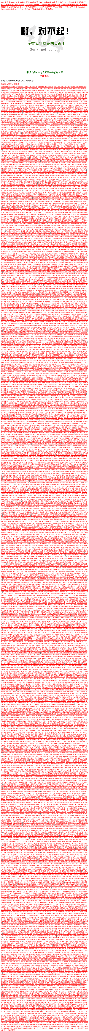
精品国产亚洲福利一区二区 (41, 937)
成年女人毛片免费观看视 (40, 329)
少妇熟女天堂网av (38, 934)
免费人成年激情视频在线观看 (65, 190)
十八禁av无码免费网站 (72, 142)
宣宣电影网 (28, 199)
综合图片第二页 (28, 997)
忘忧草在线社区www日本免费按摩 (60, 616)
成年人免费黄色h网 (78, 995)
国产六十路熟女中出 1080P (11, 170)
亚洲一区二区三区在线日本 (65, 666)
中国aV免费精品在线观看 (67, 575)
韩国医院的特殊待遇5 (40, 272)
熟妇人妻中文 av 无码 (81, 686)
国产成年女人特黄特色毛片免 (42, 246)
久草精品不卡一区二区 (53, 638)
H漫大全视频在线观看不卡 (54, 691)
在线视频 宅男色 (64, 580)
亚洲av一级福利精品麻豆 (44, 429)
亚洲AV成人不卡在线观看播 (68, 553)
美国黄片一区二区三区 (65, 453)
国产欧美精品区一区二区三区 (48, 521)
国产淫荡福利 (40, 486)
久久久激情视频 (31, 738)
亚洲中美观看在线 (48, 460)
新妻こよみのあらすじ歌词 (19, 371)
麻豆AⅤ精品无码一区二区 (40, 468)
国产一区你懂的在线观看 (10, 436)
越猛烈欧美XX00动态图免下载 (61, 445)
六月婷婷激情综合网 (50, 355)
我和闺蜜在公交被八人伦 (45, 926)
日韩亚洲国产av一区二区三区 (71, 375)
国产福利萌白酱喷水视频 (35, 490)
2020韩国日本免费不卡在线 (29, 322)
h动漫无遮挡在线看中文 (64, 225)
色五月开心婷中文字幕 (23, 603)
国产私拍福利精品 (70, 930)
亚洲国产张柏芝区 (14, 771)
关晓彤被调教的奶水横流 (13, 549)
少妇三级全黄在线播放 (43, 231)
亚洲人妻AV (28, 281)
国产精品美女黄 (70, 847)
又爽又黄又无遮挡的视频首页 (17, 497)
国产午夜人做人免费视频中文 (39, 260)
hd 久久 (14, 198)
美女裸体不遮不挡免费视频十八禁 (35, 320)
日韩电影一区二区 (66, 993)
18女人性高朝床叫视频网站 (60, 118)
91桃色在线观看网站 (24, 432)
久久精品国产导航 (69, 266)
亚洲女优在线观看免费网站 (60, 325)
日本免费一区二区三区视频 (63, 921)
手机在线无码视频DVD (52, 423)
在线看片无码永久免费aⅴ (20, 388)
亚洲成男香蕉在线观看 (50, 131)
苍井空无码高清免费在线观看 (23, 786)
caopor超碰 (20, 510)
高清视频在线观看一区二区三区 (34, 379)
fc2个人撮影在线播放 (72, 845)
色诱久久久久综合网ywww (70, 531)
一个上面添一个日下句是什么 (12, 236)
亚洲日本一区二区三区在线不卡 (11, 654)
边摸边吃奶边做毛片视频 (48, 309)
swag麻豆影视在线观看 (71, 381)
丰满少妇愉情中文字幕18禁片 (75, 416)
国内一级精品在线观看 (24, 701)
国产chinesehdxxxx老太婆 (38, 614)
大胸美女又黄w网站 (54, 334)
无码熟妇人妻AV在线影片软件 (45, 963)
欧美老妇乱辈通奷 (42, 455)
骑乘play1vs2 (52, 477)
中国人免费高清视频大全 (48, 510)
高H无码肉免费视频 (74, 336)
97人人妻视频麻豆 (38, 699)
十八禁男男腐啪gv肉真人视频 (12, 545)
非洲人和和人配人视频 (39, 249)
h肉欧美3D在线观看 (13, 216)
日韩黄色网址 (26, 174)
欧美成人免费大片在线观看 (14, 876)
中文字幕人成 (47, 884)
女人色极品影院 (12, 201)
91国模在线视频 (65, 305)
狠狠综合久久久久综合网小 (16, 186)
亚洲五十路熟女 (43, 170)
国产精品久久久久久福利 (67, 1021)
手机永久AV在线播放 (79, 954)
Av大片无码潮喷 (70, 906)
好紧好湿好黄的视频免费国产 (78, 601)
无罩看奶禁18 (39, 285)
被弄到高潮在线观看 (69, 1000)
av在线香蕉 (51, 821)
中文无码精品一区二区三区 (52, 734)
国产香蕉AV (12, 612)
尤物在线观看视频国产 (18, 862)
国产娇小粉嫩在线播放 (69, 568)
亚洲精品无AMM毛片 (50, 453)
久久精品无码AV (29, 719)
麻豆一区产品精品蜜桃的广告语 (21, 494)
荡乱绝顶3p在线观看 (22, 118)
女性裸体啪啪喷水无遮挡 (41, 619)
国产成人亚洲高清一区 (77, 736)
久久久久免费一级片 (44, 381)
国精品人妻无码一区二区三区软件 (70, 590)
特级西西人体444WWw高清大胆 (31, 310)
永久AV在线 (67, 366)
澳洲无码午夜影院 (11, 270)
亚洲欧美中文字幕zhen (69, 155)
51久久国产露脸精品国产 (17, 802)
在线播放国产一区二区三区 (39, 804)
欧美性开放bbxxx (49, 303)
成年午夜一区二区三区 (73, 564)
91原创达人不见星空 (7, 826)
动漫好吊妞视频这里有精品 (75, 340)
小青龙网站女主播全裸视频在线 (66, 183)
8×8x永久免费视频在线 (25, 505)
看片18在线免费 (23, 1022)
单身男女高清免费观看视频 (65, 738)
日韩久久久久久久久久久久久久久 (27, 632)
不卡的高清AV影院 (45, 747)
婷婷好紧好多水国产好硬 (26, 662)
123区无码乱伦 (12, 590)
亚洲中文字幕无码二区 (39, 782)
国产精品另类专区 (40, 1002)
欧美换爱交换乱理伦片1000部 (60, 233)
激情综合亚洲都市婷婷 (33, 205)
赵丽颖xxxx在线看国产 (46, 799)
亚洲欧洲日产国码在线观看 (12, 573)
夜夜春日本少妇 (36, 253)
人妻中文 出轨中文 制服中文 (35, 286)
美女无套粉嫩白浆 (28, 616)
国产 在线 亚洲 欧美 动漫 (28, 810)
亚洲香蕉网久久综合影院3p (40, 527)
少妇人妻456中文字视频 (56, 260)
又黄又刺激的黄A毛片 (35, 349)
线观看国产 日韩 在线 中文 (56, 847)
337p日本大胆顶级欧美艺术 (29, 562)
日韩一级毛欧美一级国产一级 (70, 638)
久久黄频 (12, 886)
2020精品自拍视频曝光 (13, 952)
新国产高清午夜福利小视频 (62, 586)
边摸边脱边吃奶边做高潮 (67, 961)
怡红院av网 (54, 869)
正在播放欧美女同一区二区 (62, 338)
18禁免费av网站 (43, 950)
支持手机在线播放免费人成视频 (15, 205)
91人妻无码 (73, 1022)
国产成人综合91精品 (29, 869)
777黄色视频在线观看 (51, 788)
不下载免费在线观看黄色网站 (53, 144)
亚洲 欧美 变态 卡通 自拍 (14, 958)
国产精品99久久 (30, 92)
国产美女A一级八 (39, 207)
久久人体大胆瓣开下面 (30, 641)
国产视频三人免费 (21, 949)
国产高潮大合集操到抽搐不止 (58, 749)
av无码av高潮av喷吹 (17, 664)
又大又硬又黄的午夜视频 (16, 588)
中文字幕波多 (79, 804)
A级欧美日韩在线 (50, 1004)
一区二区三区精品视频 (10, 105)
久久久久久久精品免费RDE (30, 730)
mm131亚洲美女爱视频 (27, 569)
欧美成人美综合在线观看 (19, 457)
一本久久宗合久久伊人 (31, 645)
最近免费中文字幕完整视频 (72, 656)
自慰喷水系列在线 (31, 939)
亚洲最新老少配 (41, 873)
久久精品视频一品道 (64, 693)
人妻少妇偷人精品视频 (28, 266)
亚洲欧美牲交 (77, 771)
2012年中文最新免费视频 (32, 532)
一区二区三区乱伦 (6, 817)
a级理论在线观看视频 (26, 216)
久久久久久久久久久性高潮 (61, 431)
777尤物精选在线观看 (31, 381)
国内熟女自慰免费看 (79, 878)
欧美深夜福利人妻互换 (70, 780)
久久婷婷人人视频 (18, 532)
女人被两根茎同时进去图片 (19, 455)
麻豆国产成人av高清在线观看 (53, 211)
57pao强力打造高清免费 (27, 390)
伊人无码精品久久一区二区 (40, 701)
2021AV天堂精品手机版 (22, 135)
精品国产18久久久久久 (17, 508)
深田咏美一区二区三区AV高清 (59, 669)
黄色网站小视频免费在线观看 (72, 344)
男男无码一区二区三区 (27, 952)
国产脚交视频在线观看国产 (9, 808)
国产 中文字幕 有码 (64, 592)
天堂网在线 (30, 457)
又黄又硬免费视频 (80, 869)
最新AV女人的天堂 (21, 229)
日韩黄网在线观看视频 (17, 381)
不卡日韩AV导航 (38, 408)
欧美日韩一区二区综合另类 (72, 414)
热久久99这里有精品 (77, 248)
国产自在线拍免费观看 (41, 719)
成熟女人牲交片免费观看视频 (48, 958)
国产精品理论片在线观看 (48, 175)
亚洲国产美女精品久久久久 (41, 710)
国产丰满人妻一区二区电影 (57, 534)
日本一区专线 (35, 105)
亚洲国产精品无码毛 (24, 495)
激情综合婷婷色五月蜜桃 (61, 736)
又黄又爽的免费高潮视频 (60, 425)
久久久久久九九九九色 (14, 353)
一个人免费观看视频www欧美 (36, 828)
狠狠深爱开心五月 (81, 218)
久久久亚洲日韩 (50, 1008)
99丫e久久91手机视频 (76, 360)
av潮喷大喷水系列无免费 (27, 407)
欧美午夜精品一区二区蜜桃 (71, 691)
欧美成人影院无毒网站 (29, 545)
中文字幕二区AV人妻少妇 (39, 495)
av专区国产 (59, 412)
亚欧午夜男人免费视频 (21, 582)
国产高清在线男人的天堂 (24, 198)
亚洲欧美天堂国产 (43, 784)
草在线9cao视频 (14, 900)
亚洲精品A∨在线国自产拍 (21, 558)
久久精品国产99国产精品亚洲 (71, 438)
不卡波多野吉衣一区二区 (58, 383)
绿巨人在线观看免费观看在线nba (33, 88)
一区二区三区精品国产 (66, 331)
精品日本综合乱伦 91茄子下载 (27, 590)
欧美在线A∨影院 (58, 373)
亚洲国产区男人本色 (9, 660)
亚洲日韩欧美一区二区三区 (65, 477)
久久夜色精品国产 (23, 580)
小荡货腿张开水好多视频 (33, 227)
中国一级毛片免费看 (62, 1004)
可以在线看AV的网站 (50, 440)
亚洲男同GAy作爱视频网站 (22, 220)
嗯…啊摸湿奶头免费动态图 (41, 153)
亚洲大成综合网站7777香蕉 (74, 671)
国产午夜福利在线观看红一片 (73, 608)
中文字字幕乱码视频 (72, 555)
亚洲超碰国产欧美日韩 (66, 286)
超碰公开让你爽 (36, 220)
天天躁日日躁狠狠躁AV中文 (11, 680)
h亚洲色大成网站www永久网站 (73, 127)
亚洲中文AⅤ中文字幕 (44, 445)
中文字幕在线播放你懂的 (78, 862)
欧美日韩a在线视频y (30, 242)
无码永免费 (32, 1008)
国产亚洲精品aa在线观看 (67, 432)
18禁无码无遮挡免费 (36, 131)
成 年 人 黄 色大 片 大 (33, 863)
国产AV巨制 (42, 723)
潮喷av (62, 910)
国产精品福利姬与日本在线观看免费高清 (62, 238)
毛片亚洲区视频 (17, 370)
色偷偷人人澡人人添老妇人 (52, 1017)
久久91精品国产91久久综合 (55, 333)
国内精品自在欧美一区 (8, 688)
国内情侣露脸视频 (34, 161)
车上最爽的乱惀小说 (45, 817)
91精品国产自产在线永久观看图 (40, 124)
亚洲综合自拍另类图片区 (78, 965)
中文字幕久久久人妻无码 (64, 294)
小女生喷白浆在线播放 (18, 412)
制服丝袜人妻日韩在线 (58, 242)
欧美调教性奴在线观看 (43, 869)
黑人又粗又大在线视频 (20, 980)
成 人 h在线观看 (25, 849)
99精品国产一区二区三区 (57, 555)
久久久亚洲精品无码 (64, 538)
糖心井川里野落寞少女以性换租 (76, 756)
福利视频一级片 (61, 288)
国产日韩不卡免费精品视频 (51, 819)
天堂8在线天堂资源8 (42, 608)
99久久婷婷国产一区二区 (58, 556)
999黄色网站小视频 (60, 645)
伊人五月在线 (51, 947)
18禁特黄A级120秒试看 (74, 545)
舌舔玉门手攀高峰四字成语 (69, 100)
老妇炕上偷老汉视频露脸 (28, 954)
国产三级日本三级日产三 (20, 617)
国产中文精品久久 (18, 103)
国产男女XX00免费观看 (15, 791)
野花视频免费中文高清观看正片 (13, 592)
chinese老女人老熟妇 (68, 804)
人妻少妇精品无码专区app (65, 958)
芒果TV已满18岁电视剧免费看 (26, 473)
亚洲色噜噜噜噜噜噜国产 (30, 1006)
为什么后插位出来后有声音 (72, 373)
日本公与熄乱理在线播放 (44, 425)
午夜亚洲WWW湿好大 (30, 789)
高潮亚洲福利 (64, 654)
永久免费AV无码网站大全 (18, 732)
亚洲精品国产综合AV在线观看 (66, 1024)
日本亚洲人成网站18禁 (53, 1022)
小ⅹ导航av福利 (11, 127)
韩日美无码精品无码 (28, 636)
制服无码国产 (68, 133)
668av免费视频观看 (46, 420)
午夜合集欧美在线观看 (25, 408)
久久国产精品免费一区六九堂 (10, 506)
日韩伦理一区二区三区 (72, 912)
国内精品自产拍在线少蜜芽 (26, 752)
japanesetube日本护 (44, 656)
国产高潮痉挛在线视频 (35, 464)
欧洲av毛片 (76, 728)
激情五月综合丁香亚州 (44, 473)
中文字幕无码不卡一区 (58, 142)
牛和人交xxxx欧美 (32, 445)
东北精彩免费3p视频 (20, 248)
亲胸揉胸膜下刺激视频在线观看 (10, 721)
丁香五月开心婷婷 (50, 512)
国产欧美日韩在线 (9, 301)
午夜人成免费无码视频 (71, 399)
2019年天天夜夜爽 (60, 919)
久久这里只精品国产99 (15, 974)
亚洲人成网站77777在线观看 (37, 371)
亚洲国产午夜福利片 (57, 192)
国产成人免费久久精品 (54, 299)
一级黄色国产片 (45, 223)
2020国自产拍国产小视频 (41, 238)
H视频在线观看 (57, 344)
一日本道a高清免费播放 (55, 292)
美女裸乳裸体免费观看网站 (38, 157)
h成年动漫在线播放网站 (26, 475)
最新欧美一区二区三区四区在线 (41, 967)
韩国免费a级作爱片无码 (43, 954)
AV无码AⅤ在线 (60, 762)
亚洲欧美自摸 (22, 288)
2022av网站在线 (22, 832)
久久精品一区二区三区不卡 (54, 366)
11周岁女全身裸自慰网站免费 (34, 162)
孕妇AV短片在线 (47, 344)
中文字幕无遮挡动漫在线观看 (70, 231)
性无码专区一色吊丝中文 (72, 407)
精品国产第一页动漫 (61, 138)
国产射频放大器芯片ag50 (53, 566)
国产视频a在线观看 (44, 708)
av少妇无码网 (72, 743)
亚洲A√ (70, 464)
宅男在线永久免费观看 (46, 1006)
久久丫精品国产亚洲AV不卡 (69, 643)
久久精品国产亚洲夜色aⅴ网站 (67, 255)
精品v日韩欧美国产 (37, 825)
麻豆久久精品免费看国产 (44, 1019)
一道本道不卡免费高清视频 (55, 90)
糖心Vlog (74, 915)
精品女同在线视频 (17, 869)
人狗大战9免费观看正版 (28, 623)
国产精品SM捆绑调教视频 (69, 279)
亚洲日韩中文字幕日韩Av (44, 741)
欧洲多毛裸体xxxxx (60, 695)
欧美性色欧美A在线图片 (20, 531)
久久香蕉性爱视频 (61, 135)
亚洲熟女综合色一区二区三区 (44, 682)
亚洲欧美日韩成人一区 (60, 536)
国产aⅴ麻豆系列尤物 (79, 516)
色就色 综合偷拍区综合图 (55, 838)
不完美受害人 (17, 501)
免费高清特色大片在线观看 (63, 767)
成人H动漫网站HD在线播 (39, 764)
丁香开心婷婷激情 (63, 290)
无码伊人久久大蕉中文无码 (34, 412)
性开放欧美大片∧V (72, 887)
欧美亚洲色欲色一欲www (56, 421)
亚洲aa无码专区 (19, 320)
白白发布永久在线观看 (23, 429)
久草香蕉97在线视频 (30, 904)
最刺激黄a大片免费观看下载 (34, 211)
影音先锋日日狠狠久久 (10, 144)
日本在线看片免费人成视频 (15, 107)
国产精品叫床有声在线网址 (63, 1008)
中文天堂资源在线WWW (17, 902)
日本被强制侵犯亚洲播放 (30, 974)
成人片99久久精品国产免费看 (49, 751)
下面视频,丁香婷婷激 (75, 908)
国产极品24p (57, 503)
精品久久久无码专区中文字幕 (75, 884)
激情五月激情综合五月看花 (23, 120)
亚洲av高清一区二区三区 (28, 334)
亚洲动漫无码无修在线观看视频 (50, 654)
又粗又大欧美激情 (15, 693)
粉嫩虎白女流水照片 (37, 144)
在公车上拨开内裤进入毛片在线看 (65, 584)
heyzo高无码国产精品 (52, 849)
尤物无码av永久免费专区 (11, 865)
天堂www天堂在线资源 (68, 129)
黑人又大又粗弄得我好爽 (70, 486)
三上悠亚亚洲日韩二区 (36, 560)
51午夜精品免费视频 (76, 876)
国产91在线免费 (38, 1015)
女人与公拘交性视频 (23, 144)
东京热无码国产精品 (20, 542)
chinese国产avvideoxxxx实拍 (19, 773)
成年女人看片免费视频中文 (56, 222)
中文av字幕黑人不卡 (57, 381)
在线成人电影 (22, 316)
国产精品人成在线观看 (55, 939)
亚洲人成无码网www (57, 101)
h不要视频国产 (54, 92)
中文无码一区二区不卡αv (59, 989)
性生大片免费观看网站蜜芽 (72, 808)
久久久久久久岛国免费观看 (68, 273)
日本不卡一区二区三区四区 (41, 912)
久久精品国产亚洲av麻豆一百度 (35, 262)
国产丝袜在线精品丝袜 (65, 865)
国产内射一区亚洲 (6, 349)
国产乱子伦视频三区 (55, 804)
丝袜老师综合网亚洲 (16, 793)
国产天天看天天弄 (78, 212)
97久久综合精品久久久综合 (67, 314)
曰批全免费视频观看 (13, 94)
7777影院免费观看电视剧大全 (57, 545)
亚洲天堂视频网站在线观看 (37, 593)
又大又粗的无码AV (13, 776)
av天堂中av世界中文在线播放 (20, 566)
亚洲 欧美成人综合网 (19, 828)
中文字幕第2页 (69, 124)
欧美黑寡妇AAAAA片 (10, 643)
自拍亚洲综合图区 (55, 706)
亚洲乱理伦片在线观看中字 (66, 275)
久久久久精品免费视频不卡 (22, 932)
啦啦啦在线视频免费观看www (16, 309)
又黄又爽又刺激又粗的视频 (74, 677)
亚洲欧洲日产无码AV (56, 558)
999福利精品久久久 (59, 388)
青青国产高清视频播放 (65, 675)
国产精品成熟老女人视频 (23, 249)
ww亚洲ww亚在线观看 (46, 503)
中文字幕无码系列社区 (58, 449)
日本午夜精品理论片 (17, 577)
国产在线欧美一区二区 (43, 209)
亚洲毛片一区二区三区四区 (55, 621)
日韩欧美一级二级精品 (71, 296)
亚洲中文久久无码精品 (49, 965)
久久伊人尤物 (33, 556)
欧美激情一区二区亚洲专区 (39, 506)
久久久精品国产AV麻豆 (56, 608)
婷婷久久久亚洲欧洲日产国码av (36, 684)
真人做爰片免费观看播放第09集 (67, 475)
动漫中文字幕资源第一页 (17, 466)
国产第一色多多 (12, 486)
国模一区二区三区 (59, 1006)
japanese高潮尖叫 (27, 292)
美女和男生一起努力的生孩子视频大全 (63, 436)
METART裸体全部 (69, 838)
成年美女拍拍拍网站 (17, 645)
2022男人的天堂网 (55, 623)
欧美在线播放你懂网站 (43, 867)
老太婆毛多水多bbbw (48, 94)
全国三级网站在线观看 (34, 830)
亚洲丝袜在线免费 (65, 819)
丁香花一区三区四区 (11, 434)
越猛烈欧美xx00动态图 (51, 490)
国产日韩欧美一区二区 (10, 277)
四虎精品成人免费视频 (49, 928)
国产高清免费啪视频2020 (58, 984)
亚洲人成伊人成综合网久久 (62, 1010)
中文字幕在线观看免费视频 (48, 582)
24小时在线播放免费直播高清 (65, 427)
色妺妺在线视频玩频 (26, 699)
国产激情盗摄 (54, 223)
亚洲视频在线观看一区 (38, 971)
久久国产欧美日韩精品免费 (44, 164)
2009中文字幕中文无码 (34, 151)
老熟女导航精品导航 (19, 290)
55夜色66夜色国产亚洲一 (10, 784)
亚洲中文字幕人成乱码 (55, 730)
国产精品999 (77, 331)
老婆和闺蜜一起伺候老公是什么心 (22, 910)
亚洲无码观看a (11, 841)
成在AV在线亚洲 (77, 740)
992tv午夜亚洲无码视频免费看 (15, 503)
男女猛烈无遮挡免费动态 (14, 941)
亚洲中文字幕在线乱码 (10, 510)
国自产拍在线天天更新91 (44, 858)
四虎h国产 (73, 368)
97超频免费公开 (72, 821)
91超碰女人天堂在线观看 (29, 727)
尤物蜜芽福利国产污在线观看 (28, 137)
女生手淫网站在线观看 (10, 514)
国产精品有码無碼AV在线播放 (51, 140)
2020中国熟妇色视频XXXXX (22, 788)
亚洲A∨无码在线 (75, 305)
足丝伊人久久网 (12, 673)
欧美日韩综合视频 (79, 738)
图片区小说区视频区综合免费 (59, 619)
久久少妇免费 (71, 135)
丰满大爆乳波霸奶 (71, 270)
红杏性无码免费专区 (70, 412)
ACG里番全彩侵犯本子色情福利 (68, 956)
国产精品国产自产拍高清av (28, 273)
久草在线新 (71, 710)
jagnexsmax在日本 (6, 124)
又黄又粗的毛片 (34, 634)
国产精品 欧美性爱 (6, 619)
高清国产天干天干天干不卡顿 (76, 630)
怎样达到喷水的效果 (69, 174)
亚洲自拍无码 (31, 969)
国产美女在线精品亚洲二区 (77, 227)
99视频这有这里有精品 (50, 865)
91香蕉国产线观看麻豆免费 (59, 976)
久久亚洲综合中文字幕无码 (27, 627)
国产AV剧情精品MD (75, 926)
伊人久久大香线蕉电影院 (70, 758)
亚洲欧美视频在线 (23, 703)
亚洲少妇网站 (48, 431)
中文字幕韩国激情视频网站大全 (40, 908)
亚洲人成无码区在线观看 (13, 799)
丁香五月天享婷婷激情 (72, 198)
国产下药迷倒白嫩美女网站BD (22, 847)
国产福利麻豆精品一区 (15, 347)
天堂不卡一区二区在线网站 (57, 701)
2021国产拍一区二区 (13, 564)
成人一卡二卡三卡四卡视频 (66, 240)
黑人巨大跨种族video (65, 740)
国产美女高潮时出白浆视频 (39, 494)
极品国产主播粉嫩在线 (36, 257)
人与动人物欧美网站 (38, 788)
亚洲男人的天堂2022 (81, 703)
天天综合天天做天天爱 (55, 834)
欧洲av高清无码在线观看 (58, 924)
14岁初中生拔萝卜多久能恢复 (10, 858)
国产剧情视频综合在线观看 (67, 392)
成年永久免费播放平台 (25, 297)
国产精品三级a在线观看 (38, 188)
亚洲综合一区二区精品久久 (69, 327)
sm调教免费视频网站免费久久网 (57, 614)
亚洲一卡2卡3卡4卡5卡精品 (13, 708)
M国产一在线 (22, 666)
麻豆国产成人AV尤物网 (54, 782)
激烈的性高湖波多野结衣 (27, 338)
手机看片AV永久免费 (19, 956)
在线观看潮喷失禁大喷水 (50, 740)
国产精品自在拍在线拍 (57, 765)
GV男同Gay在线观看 (77, 164)
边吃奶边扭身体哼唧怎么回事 (32, 140)
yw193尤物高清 (5, 460)
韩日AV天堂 (31, 394)
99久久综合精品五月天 (72, 937)
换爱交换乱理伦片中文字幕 (72, 492)
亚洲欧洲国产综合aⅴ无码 (33, 850)
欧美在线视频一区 (63, 875)
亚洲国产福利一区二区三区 (73, 997)
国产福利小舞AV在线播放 (53, 893)
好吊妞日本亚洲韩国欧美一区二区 (25, 919)
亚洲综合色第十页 (18, 540)
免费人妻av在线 (77, 684)
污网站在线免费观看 (9, 397)
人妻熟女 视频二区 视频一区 (49, 775)
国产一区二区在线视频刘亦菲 (45, 212)
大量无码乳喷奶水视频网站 (18, 488)
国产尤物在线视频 (23, 161)
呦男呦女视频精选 (20, 179)
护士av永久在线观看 (54, 444)
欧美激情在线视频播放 (14, 529)
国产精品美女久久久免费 (17, 601)
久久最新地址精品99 (77, 688)
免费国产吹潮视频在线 (34, 649)
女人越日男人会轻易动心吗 (11, 937)
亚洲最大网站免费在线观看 (52, 754)
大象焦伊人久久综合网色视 (56, 407)
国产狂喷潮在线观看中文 (45, 789)
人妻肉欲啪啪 (54, 244)
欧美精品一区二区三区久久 (78, 394)
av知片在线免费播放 (9, 114)
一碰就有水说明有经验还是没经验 (28, 223)
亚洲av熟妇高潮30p (17, 453)
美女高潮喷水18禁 (6, 836)
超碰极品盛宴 (52, 815)
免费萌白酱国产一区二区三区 (12, 860)
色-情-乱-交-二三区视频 (71, 370)
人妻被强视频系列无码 (26, 776)
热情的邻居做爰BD (49, 257)
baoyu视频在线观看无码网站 (45, 919)
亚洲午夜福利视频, (31, 185)
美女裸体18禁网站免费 (46, 610)
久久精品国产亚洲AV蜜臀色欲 (73, 519)
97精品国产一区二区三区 (33, 344)
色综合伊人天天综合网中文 (76, 569)
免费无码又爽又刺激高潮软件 (30, 138)
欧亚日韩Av (24, 314)
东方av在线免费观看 (18, 917)
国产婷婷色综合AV (21, 734)
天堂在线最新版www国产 (66, 560)
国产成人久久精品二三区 (17, 891)
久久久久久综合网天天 (25, 854)
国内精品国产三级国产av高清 (53, 551)
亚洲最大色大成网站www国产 (75, 967)
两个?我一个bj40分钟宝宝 (70, 708)
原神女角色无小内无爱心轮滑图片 (19, 575)
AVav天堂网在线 (19, 1013)
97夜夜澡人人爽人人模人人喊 (31, 549)
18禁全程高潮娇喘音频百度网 (50, 268)
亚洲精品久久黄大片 (57, 457)
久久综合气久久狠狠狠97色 (12, 174)
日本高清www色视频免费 (71, 90)
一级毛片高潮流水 (6, 1000)
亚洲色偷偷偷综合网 (57, 414)
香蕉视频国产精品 (15, 209)
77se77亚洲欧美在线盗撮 (67, 403)
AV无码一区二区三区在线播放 (78, 251)
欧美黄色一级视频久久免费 (42, 612)
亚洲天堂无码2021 (27, 238)
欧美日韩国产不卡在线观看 (74, 715)
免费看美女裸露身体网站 (40, 198)
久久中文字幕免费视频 (40, 292)
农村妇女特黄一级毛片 (26, 669)
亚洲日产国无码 (58, 185)
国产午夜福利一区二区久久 (63, 205)
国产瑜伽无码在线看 (79, 895)
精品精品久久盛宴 (46, 973)
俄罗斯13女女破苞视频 (44, 839)
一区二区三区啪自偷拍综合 (70, 144)
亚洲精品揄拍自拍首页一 (21, 492)
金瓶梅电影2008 (8, 788)
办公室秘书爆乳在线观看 (72, 910)
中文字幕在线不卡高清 (56, 719)
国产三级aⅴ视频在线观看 (40, 120)
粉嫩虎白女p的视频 (43, 273)
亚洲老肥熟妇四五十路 (48, 791)
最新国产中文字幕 (43, 845)
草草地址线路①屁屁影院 (30, 113)
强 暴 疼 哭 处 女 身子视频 (12, 264)
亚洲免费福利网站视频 (51, 640)
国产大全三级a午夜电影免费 (62, 688)
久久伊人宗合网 (28, 347)
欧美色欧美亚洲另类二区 (64, 928)
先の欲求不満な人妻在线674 (56, 172)
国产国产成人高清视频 (25, 458)
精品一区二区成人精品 (57, 860)
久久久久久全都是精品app (11, 331)
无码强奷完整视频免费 (78, 592)
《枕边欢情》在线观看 (33, 309)
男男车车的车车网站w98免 (78, 118)
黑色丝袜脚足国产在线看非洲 (12, 283)
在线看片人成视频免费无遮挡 (70, 1017)
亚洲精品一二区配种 (63, 965)
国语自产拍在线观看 (50, 934)
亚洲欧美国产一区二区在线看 (77, 856)
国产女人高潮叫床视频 (23, 987)
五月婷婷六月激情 (63, 360)
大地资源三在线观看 (19, 795)
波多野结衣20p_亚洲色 (71, 547)
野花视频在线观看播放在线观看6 (53, 540)
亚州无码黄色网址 (56, 747)
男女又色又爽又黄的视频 (51, 725)
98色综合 (75, 351)
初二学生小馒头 (73, 138)
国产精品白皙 (42, 832)
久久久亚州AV (75, 220)
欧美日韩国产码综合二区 (20, 728)
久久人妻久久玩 (10, 96)
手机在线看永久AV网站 (31, 723)
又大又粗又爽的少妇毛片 (65, 936)
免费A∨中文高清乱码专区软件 (47, 875)
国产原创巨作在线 (41, 906)
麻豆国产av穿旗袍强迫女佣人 (32, 109)
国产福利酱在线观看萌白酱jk (54, 778)
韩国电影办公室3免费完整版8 (68, 828)
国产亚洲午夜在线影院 (10, 473)
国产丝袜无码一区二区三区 (50, 236)
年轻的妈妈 (49, 166)
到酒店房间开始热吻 (56, 784)
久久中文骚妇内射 (6, 257)
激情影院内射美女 (78, 985)
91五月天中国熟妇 (77, 767)
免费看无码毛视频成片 (59, 817)
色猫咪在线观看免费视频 (32, 991)
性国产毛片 (27, 146)
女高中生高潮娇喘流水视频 (22, 523)
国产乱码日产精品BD (8, 519)
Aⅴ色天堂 (40, 884)
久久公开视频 (67, 932)
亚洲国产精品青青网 (19, 421)
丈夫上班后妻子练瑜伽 (13, 569)
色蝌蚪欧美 (44, 214)
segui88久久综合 (33, 717)
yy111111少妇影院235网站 (64, 512)
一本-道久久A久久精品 (36, 460)
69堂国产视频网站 (18, 1028)
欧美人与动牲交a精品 (67, 1013)
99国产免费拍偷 (25, 553)
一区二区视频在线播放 (79, 294)
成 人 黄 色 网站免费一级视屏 (65, 122)
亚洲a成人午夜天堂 (65, 904)
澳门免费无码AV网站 (54, 129)
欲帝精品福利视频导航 (17, 218)
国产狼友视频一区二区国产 (37, 366)
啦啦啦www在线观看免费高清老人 (60, 277)
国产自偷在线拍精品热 (28, 658)
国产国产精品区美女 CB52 (21, 395)
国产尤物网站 (57, 632)
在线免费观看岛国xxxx (29, 196)
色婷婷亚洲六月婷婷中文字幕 (15, 963)
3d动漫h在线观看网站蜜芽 (39, 270)
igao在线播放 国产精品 (29, 164)
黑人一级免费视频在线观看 (64, 653)
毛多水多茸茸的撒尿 (56, 405)
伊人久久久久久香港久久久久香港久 (66, 303)
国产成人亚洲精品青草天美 (19, 725)
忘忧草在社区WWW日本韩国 (70, 723)
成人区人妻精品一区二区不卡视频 (16, 649)
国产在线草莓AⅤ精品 (69, 939)
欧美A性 (7, 334)
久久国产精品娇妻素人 (76, 429)
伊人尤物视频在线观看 (68, 299)
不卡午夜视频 (40, 658)
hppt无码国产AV (76, 597)
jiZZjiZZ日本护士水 (70, 479)
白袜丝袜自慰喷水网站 (80, 286)
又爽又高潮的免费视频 (38, 523)
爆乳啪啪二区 (19, 150)
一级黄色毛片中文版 (48, 830)
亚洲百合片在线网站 (32, 194)
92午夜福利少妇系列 (24, 253)
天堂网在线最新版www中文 (57, 712)
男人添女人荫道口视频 (40, 168)
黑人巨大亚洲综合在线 (68, 168)
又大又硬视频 (43, 730)
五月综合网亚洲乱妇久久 (14, 113)
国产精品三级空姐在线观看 (65, 686)
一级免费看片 (34, 244)
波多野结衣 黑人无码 (44, 556)
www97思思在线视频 (13, 285)
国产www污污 (73, 1004)
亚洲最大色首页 (41, 235)
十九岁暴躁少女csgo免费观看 (34, 466)
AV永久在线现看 (15, 334)
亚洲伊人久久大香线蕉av (74, 410)
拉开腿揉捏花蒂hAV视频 (68, 734)
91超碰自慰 (80, 603)
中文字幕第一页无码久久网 (9, 316)
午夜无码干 (80, 553)
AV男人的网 (8, 634)
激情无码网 (22, 536)
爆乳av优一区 (23, 1024)
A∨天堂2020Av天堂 (14, 908)
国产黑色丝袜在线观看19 (32, 588)
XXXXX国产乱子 (25, 815)
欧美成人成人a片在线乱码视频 (66, 934)
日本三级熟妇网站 (24, 897)
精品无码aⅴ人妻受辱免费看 (57, 1011)
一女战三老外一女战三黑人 (39, 712)
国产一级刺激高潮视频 (8, 229)
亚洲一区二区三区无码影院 (20, 244)
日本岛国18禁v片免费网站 (49, 889)
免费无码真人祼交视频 (78, 693)
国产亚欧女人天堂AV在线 (64, 815)
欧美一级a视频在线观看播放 (72, 573)
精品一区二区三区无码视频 (22, 880)
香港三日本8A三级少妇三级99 (46, 998)
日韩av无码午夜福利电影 (33, 647)
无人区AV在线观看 (75, 588)
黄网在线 (59, 375)
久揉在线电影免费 (30, 107)
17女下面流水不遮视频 (18, 194)
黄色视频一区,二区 (11, 297)
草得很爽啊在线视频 (9, 118)
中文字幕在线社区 (48, 736)
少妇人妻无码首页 (23, 534)
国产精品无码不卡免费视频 (64, 262)
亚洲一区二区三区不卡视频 (42, 449)
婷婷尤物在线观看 (25, 771)
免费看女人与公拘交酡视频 (11, 749)
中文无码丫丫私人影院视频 (39, 749)
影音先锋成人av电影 (7, 220)
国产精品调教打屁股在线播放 (59, 514)
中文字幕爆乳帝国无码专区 (63, 825)
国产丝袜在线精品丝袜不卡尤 (16, 286)
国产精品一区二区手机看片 (32, 928)
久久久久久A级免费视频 (41, 706)
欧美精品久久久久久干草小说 (54, 174)
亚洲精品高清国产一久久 (14, 950)
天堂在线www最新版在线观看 (76, 701)
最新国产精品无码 (55, 527)
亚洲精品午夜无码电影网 (54, 932)
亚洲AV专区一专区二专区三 (66, 218)
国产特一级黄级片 (59, 416)
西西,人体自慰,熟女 (68, 697)
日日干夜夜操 (53, 475)
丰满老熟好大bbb (18, 765)
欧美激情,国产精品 (58, 882)
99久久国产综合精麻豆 (53, 342)
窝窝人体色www (25, 749)
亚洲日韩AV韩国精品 (24, 756)
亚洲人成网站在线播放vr (61, 902)
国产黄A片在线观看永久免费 (12, 623)
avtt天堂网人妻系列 (49, 762)
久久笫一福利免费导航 (17, 375)
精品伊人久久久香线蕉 (24, 913)
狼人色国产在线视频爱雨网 (9, 638)
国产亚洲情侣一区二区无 (25, 333)
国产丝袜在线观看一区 (26, 834)
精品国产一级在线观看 (58, 549)
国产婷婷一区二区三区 (60, 667)
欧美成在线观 (5, 891)
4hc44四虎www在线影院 (8, 987)
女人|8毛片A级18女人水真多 (54, 721)
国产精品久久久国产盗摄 (26, 177)
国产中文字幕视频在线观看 (21, 656)
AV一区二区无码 (82, 255)
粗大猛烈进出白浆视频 (10, 629)
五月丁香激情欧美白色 (60, 310)
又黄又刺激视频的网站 (17, 162)
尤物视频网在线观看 (64, 469)
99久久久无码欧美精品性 (51, 553)
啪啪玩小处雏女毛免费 (37, 155)
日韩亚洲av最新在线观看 (39, 815)
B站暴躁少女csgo (77, 225)
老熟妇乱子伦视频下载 (31, 555)
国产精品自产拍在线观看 (21, 512)
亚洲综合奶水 (42, 90)
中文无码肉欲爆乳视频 (42, 307)
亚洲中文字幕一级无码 (73, 924)
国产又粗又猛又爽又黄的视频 (40, 201)
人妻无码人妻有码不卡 (58, 629)
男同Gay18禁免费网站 (67, 704)
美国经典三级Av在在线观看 (74, 695)
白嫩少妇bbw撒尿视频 (66, 516)
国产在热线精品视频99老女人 (33, 930)
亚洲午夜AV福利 (64, 423)
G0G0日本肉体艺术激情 (71, 839)
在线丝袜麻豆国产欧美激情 (18, 386)
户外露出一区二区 (74, 325)
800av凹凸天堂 (39, 451)
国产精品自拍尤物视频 (38, 691)
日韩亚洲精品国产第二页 (32, 889)
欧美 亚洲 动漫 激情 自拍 (13, 340)
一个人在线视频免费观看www (42, 505)
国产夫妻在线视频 (11, 939)
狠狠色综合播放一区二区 (34, 740)
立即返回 (44, 76)
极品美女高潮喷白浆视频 (45, 586)
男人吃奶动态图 (69, 347)
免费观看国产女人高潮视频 (14, 368)
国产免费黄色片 (46, 629)
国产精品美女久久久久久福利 (44, 338)
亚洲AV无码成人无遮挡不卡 (19, 819)
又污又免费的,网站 (79, 725)
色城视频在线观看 (48, 1015)
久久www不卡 (55, 209)
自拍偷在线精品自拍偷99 (67, 268)
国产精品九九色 (43, 364)
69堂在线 (39, 399)
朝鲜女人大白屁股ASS (72, 499)
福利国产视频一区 (15, 133)
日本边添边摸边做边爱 (64, 162)
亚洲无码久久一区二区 (16, 723)
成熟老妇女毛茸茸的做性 (19, 606)
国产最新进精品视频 (28, 1002)
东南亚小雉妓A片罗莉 (42, 1011)
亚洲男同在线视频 (21, 863)
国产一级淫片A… (57, 741)
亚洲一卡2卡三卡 (43, 939)
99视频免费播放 (55, 273)
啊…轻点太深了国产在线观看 (16, 401)
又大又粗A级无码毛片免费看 (62, 858)
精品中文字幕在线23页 (76, 764)
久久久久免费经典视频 (74, 799)
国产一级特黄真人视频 (29, 353)
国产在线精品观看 (30, 917)
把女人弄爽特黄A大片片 (19, 568)
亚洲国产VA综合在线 (56, 808)
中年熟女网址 (82, 170)
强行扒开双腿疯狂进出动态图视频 (68, 207)
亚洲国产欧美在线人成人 (24, 527)
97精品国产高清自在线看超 (15, 991)
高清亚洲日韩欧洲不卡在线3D (40, 499)
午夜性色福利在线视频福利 (53, 155)
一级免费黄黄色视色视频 (72, 495)
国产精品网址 (48, 843)
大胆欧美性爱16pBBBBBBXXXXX (51, 797)
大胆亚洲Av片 (45, 813)
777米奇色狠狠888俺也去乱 (25, 675)
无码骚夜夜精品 (50, 251)
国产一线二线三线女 (13, 390)
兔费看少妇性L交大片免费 (70, 834)
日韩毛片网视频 (45, 549)
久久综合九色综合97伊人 (26, 192)
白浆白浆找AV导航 (14, 183)
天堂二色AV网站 (59, 347)
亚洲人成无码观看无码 (56, 201)
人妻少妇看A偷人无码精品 (56, 987)
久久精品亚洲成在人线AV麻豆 (36, 915)
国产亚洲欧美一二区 (20, 181)
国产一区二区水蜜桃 (12, 383)
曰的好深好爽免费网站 (25, 638)
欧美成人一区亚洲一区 (53, 993)
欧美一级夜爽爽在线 (66, 342)
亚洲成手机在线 (29, 166)
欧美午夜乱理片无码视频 (68, 140)
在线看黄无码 (40, 403)
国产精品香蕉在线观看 (24, 973)
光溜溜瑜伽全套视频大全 (8, 246)
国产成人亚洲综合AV (80, 880)
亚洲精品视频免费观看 (29, 621)
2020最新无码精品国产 (44, 479)
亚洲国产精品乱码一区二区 (21, 481)
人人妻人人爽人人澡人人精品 (34, 440)
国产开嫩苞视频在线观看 (32, 664)
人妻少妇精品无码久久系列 (40, 405)
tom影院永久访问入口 (65, 751)
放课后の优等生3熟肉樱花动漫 (30, 268)
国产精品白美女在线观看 (24, 246)
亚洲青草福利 (40, 1008)
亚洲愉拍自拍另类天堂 (80, 815)
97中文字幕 (13, 327)
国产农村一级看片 (41, 370)
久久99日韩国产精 (31, 357)
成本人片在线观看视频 (11, 177)
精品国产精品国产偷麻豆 (64, 351)
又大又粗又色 (16, 745)
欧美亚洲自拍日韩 (22, 296)
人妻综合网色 (5, 88)
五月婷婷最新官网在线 (39, 960)
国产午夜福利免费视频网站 (78, 580)
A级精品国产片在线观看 (30, 950)
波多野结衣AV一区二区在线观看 (16, 538)
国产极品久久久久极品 (26, 383)
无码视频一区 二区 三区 (79, 244)
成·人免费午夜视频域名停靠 (74, 242)
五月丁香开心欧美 (49, 408)
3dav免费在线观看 (32, 248)
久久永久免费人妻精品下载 (65, 714)
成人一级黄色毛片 (32, 497)
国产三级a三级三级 (19, 440)
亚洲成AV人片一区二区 (78, 283)
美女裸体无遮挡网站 (44, 501)
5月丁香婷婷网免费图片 (15, 640)
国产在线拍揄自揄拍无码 (14, 125)
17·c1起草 (75, 460)
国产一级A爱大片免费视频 (40, 756)
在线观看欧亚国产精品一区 (67, 471)
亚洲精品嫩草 (50, 386)
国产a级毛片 (41, 1013)
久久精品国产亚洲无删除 (56, 133)
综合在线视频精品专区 (61, 601)
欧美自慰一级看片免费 (54, 327)
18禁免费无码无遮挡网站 (40, 281)
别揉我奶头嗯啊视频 (67, 754)
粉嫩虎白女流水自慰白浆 (37, 566)
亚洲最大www (19, 166)
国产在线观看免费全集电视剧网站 (74, 457)
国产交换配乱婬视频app (31, 427)
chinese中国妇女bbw (9, 155)
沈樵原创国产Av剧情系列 (28, 403)
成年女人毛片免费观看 (68, 285)
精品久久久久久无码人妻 (55, 199)
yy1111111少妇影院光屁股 (73, 371)
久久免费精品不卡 (56, 867)
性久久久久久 (82, 719)
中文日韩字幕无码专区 (36, 754)
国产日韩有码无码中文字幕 (63, 186)
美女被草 (8, 917)
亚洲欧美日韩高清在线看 (60, 945)
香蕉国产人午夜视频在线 (38, 135)
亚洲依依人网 (15, 810)
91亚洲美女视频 (62, 264)
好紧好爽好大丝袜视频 (47, 902)
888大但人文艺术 (61, 812)
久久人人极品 (80, 497)
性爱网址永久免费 (51, 915)
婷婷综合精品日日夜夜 (32, 503)
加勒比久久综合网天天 (54, 723)
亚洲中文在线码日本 (47, 852)
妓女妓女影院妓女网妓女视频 (61, 876)
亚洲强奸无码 (52, 738)
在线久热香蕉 (50, 188)
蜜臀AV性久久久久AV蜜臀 (29, 671)
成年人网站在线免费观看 (71, 192)
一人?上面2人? (44, 127)
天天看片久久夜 (81, 314)
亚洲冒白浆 (67, 116)
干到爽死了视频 (61, 727)
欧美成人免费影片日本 (47, 205)
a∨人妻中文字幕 (72, 817)
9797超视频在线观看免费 (14, 686)
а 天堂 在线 (41, 590)
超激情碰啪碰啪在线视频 (36, 100)
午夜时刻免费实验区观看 (36, 893)
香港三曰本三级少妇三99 (36, 346)
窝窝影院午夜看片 (76, 586)
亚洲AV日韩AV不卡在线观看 (29, 170)
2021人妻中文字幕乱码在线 (9, 758)
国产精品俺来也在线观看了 (34, 714)
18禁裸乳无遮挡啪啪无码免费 (74, 549)
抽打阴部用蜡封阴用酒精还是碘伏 (74, 778)
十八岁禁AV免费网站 (35, 819)
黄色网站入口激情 (22, 175)
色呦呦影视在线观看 (23, 736)
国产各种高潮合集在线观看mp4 (49, 577)
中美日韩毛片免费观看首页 (57, 120)
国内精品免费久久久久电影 (63, 105)
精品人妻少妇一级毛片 (22, 364)
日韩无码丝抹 (68, 741)
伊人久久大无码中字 (33, 542)
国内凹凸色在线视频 (23, 201)
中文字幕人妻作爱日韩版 (59, 542)
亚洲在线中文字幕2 (48, 995)
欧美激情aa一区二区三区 (32, 510)
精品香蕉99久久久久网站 (17, 961)
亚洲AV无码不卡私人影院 (24, 114)
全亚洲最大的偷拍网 (29, 368)
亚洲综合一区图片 (48, 296)
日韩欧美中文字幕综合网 (56, 494)
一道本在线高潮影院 (76, 309)
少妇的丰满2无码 (12, 408)
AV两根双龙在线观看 (60, 799)
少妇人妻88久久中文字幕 (77, 137)
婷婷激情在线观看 (51, 776)
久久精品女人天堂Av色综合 (55, 660)
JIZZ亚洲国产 (79, 122)
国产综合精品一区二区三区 (53, 658)
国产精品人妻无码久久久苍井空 (26, 660)
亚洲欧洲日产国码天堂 (10, 1017)
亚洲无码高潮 (39, 758)
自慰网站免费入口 (75, 423)
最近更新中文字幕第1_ (52, 403)
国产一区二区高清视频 (8, 863)
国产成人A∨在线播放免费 (15, 843)
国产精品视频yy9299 (73, 667)
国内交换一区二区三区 (18, 211)
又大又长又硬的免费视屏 (35, 734)
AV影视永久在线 (20, 122)
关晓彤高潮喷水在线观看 (29, 90)
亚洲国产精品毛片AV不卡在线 (15, 797)
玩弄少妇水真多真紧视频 (53, 697)
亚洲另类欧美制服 (34, 813)
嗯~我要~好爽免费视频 (14, 196)
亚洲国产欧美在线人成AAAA (36, 342)
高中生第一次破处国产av (49, 179)
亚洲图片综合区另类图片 (78, 246)
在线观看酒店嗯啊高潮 (40, 834)
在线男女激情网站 (67, 503)
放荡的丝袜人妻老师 (16, 88)
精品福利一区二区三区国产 (53, 486)
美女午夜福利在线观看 (51, 451)
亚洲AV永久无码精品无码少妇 (65, 562)
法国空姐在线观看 (19, 423)
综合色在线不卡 (61, 793)
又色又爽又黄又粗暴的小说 (71, 161)
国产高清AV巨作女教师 (10, 752)
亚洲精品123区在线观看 (46, 717)
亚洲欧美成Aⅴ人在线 (7, 179)
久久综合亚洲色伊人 (49, 412)
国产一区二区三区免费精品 (30, 283)
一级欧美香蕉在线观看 (40, 421)
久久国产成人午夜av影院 (8, 704)
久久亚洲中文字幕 (74, 654)
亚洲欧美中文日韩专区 (70, 719)
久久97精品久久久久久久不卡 (22, 373)
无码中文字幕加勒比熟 (29, 529)
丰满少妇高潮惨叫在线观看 (26, 808)
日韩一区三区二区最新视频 (43, 752)
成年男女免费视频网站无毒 (63, 212)
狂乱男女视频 (28, 826)
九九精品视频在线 (32, 181)
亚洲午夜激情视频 (55, 841)
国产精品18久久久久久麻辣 (41, 101)
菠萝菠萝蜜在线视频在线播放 (52, 531)
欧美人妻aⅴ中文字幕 (71, 801)
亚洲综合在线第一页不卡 (48, 190)
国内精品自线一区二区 (59, 887)
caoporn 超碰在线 (44, 244)
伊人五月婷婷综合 (79, 593)
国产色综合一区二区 (32, 747)
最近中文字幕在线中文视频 (11, 608)
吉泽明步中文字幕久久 (24, 336)
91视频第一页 (13, 697)
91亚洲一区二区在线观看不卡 (27, 667)
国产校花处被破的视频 (59, 340)
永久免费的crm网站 (17, 555)
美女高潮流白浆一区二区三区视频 (73, 301)
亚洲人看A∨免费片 (56, 826)
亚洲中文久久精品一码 (51, 392)
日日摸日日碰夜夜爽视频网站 (41, 976)
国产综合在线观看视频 (29, 425)
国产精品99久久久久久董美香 (49, 471)
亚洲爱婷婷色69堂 (18, 116)
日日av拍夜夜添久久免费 (35, 551)
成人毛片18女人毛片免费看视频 (37, 203)
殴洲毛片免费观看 (17, 930)
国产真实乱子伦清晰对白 (8, 175)
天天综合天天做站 (8, 449)
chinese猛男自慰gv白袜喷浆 (19, 346)
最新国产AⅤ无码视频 (76, 1019)
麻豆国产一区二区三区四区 (9, 288)
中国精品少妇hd (66, 684)
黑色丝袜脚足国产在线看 (32, 797)
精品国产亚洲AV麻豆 (52, 216)
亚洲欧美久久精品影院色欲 (56, 468)
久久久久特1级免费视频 (54, 438)
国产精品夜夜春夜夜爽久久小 (71, 203)
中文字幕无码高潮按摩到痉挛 (12, 212)
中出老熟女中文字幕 (51, 207)
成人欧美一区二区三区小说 (70, 730)
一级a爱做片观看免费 (81, 347)
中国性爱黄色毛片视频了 (76, 420)
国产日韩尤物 (33, 364)
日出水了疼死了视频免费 (25, 207)
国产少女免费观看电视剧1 (14, 636)
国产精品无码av (68, 634)
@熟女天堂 (75, 508)
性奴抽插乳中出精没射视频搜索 (25, 307)
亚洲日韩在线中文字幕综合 (71, 292)
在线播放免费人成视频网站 (73, 1006)
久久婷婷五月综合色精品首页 (42, 397)
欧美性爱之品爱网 (77, 928)
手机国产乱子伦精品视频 (64, 508)
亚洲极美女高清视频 (66, 103)
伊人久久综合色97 (33, 582)
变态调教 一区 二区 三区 (33, 956)
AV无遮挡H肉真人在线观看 (36, 251)
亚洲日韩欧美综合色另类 (30, 133)
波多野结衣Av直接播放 (42, 569)
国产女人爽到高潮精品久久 (41, 434)
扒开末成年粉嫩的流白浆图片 (46, 745)
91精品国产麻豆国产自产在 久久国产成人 (20, 101)
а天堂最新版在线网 (65, 597)
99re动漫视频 (28, 98)
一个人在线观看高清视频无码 (53, 758)
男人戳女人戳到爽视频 (45, 671)
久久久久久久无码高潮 (10, 580)
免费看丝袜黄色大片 (72, 388)
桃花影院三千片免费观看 (75, 823)
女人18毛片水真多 (12, 856)
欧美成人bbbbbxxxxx (9, 318)
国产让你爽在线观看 (80, 889)
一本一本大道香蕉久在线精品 (68, 297)
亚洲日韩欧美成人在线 (31, 765)
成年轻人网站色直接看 (54, 203)
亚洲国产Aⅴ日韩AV (45, 410)
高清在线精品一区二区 (46, 895)
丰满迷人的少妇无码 (36, 148)
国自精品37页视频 (25, 506)
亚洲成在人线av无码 (63, 309)
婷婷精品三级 (36, 973)
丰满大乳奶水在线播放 (73, 789)
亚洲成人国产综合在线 (23, 978)
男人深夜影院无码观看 (57, 651)
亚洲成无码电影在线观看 (27, 331)
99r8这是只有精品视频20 (8, 168)
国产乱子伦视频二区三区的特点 (71, 769)
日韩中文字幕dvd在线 (24, 105)
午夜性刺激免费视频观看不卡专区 (58, 764)
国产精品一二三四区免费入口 (75, 762)
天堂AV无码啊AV (30, 867)
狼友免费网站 (56, 529)
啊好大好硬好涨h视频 (72, 449)
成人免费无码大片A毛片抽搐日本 (11, 238)
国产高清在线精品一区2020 (34, 762)
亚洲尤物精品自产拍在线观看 (39, 492)
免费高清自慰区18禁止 (65, 177)
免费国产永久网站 (30, 399)
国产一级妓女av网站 (69, 784)
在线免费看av (72, 362)
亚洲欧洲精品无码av (33, 921)
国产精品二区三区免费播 (35, 630)
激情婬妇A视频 (29, 150)
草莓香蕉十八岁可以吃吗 (29, 351)
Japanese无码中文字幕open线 (57, 384)
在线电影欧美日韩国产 (62, 259)
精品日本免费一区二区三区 (32, 1028)
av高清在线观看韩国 (17, 928)
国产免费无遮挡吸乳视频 (17, 747)
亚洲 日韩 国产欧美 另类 (24, 780)
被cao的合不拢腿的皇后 (10, 667)
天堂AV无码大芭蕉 (33, 949)
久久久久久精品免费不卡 (38, 279)
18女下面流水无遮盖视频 (36, 728)
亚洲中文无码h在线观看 (24, 934)
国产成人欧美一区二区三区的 (61, 1028)
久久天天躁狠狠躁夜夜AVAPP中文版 (21, 912)
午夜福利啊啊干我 (21, 312)
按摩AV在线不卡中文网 (35, 725)
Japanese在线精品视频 (18, 889)
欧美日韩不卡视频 (36, 965)
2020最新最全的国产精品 (20, 817)
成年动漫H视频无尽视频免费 (58, 569)
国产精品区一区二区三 (13, 553)
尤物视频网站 (22, 740)
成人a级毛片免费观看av (10, 207)
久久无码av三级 (17, 878)
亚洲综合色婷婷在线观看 (21, 599)
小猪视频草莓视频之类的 (38, 849)
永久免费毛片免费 (38, 854)
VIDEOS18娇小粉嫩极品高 (25, 706)
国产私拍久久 (63, 464)
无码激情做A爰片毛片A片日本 (26, 924)
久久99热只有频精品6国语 (63, 830)
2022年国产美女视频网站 (62, 802)
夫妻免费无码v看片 (27, 680)
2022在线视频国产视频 (40, 643)
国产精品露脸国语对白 (60, 114)
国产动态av (79, 1024)
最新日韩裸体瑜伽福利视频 (69, 841)
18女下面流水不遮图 (10, 675)
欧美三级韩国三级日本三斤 (14, 451)
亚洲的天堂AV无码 (9, 1004)
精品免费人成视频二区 (26, 525)
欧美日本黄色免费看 (9, 279)
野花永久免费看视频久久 (36, 580)
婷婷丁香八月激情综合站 (58, 599)
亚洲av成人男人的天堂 (40, 172)
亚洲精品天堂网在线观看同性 (74, 765)
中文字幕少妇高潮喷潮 (57, 690)
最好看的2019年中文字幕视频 (12, 90)
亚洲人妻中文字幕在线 (65, 113)
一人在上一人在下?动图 (11, 137)
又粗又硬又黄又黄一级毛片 (55, 1002)
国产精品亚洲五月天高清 (67, 223)
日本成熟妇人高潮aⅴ (29, 370)
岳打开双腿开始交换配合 (39, 943)
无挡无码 (79, 129)
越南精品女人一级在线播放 (58, 680)
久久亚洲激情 (49, 481)
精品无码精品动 (17, 823)
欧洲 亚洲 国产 (10, 225)
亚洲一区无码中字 (53, 673)
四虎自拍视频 (16, 310)
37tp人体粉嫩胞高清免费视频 (76, 310)
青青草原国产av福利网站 (10, 477)
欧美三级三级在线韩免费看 (60, 571)
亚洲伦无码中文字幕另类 (55, 116)
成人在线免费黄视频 (17, 743)
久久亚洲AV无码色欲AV (13, 231)
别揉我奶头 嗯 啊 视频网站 (63, 460)
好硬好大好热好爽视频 (22, 260)
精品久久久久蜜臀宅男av (74, 712)
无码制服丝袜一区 (13, 394)
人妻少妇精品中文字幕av (73, 810)
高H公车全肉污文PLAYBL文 (73, 664)
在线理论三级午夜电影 (24, 514)
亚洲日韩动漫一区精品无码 (71, 185)
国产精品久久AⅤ (38, 98)
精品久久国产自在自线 (34, 678)
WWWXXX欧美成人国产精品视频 (61, 954)
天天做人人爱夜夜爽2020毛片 (48, 666)
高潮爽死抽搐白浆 (76, 917)
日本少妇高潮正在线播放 (51, 732)
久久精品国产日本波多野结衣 (49, 891)
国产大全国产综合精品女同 (23, 484)
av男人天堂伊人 (29, 743)
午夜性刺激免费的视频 (71, 982)
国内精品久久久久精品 (37, 392)
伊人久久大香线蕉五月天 (56, 950)
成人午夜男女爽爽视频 (67, 196)
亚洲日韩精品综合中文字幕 (55, 495)
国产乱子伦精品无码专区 (12, 586)
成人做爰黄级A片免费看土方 (65, 353)
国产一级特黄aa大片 (14, 658)
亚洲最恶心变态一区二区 (61, 926)
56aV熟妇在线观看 (57, 839)
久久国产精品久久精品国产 (30, 860)
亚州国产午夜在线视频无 (19, 915)
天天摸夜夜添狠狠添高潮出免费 (51, 482)
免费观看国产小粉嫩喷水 (33, 179)
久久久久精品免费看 (17, 812)
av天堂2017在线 (58, 111)
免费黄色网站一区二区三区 (23, 1015)
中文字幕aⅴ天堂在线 (77, 760)
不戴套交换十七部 (47, 688)
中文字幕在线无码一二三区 (76, 542)
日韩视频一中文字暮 (30, 323)
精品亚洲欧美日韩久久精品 (51, 488)
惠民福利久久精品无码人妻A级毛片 (14, 715)
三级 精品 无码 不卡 (67, 153)
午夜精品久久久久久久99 (8, 913)
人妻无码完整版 (60, 791)
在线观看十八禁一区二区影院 (48, 113)
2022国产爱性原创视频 (49, 253)
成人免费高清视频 (39, 216)
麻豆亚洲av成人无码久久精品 (64, 466)
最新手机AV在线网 (40, 721)
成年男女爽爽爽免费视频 (12, 469)
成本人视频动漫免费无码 (69, 170)
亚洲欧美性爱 (8, 656)
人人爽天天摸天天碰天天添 (26, 1011)
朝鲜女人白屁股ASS (27, 721)
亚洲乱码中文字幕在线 (51, 560)
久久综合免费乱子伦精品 (29, 501)
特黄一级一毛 (66, 917)
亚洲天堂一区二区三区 (15, 998)
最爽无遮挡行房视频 (64, 760)
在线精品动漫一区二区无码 (70, 960)
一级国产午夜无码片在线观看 (48, 617)
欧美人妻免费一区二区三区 (43, 362)
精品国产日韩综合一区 (25, 329)
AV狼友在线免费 (25, 691)
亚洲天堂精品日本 (48, 518)
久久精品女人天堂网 (22, 886)
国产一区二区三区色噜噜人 (41, 786)
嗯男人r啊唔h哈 (33, 1024)
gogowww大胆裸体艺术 (29, 299)
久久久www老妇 (65, 991)
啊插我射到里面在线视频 (19, 377)
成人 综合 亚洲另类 (80, 998)
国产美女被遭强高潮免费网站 (16, 185)
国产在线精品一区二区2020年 (44, 662)
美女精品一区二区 (80, 847)
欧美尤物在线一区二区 (22, 610)
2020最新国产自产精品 (11, 1019)
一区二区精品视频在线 (18, 821)
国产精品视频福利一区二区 (23, 172)
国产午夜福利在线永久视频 (22, 442)
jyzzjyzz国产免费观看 (58, 973)
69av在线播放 (21, 127)
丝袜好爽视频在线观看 (8, 135)
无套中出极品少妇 (51, 760)
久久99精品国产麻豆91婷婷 (41, 301)
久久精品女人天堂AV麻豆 (31, 823)
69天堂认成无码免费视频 (71, 260)
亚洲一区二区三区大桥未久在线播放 (35, 438)
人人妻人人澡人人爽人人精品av (70, 886)
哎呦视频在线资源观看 (36, 296)
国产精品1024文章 (60, 974)
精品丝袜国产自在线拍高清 (34, 538)
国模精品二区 (11, 142)
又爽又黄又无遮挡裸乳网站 (9, 333)
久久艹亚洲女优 (33, 817)
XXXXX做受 (75, 819)
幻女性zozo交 (63, 451)
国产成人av (6, 579)
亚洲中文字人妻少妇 (75, 850)
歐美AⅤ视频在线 (67, 523)
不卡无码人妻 (75, 662)
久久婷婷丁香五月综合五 (57, 564)
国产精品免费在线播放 (77, 852)
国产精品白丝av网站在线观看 (40, 913)
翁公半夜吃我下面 (72, 727)
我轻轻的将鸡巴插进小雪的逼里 (73, 96)
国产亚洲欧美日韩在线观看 (78, 625)
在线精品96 (73, 795)
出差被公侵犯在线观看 (74, 645)
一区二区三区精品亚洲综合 (14, 438)
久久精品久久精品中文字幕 (59, 595)
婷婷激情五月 (37, 910)
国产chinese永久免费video (43, 876)
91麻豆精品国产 (51, 288)
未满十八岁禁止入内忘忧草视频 (75, 534)
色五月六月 (43, 821)
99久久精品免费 (78, 464)
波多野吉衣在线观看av (28, 231)
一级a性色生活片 (71, 603)
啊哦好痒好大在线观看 (33, 775)
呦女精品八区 (65, 235)
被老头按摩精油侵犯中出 (55, 390)
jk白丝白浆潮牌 (80, 849)
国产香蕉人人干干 (77, 481)
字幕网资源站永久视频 (48, 653)
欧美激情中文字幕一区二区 (79, 991)
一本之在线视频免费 (10, 701)
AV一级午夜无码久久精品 (61, 323)
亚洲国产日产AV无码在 (57, 897)
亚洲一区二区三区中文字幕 (62, 164)
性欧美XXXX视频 (69, 329)
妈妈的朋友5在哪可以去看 (41, 564)
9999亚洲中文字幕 (57, 479)
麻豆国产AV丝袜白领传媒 (47, 823)
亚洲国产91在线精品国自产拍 (39, 1000)
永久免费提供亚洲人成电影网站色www (29, 1010)
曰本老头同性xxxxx (38, 103)
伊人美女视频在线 (47, 678)
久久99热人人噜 (59, 151)
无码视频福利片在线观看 (76, 976)
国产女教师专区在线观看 (43, 340)
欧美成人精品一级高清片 (56, 329)
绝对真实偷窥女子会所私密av (10, 651)
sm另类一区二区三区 (43, 623)
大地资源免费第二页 (7, 181)
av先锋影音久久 (37, 518)
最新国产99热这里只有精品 (31, 111)
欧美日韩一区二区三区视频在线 (33, 453)
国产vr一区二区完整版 (31, 116)
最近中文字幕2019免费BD (45, 323)
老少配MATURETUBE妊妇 (35, 303)
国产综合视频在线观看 (52, 432)
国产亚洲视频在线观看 (37, 512)
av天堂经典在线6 (52, 157)
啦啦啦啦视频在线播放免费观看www (22, 360)
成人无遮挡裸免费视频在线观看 (73, 923)
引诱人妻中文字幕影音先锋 (46, 812)
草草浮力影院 (83, 617)
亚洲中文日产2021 (53, 904)
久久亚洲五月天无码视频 (35, 431)
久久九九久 (54, 240)
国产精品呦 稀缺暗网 (58, 884)
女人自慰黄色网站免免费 (32, 604)
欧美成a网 (81, 249)
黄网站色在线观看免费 (56, 1000)
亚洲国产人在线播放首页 (67, 849)
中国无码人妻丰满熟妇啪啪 (30, 275)
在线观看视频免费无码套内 (47, 181)
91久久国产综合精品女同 (42, 150)
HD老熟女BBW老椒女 (18, 895)
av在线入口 (30, 704)
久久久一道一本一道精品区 (11, 985)
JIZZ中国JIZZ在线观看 (14, 268)
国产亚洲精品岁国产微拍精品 (59, 458)
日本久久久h (75, 469)
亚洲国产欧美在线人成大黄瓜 (76, 947)
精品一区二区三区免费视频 (34, 795)
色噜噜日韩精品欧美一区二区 (73, 101)
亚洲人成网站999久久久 (42, 277)
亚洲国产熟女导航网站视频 (40, 923)
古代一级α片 (73, 175)
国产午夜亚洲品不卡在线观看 (56, 270)
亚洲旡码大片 (76, 338)
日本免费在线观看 (39, 166)
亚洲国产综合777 (20, 445)
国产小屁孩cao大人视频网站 (41, 595)
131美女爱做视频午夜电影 (55, 96)
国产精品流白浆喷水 (65, 732)
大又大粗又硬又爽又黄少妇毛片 (31, 236)
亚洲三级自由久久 (6, 395)
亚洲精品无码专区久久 (20, 521)
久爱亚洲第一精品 (47, 151)
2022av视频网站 (6, 819)
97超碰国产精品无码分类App (54, 395)
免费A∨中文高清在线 (31, 812)
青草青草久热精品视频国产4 (41, 514)
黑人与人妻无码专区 (65, 236)
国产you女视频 (35, 852)
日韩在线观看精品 (32, 666)
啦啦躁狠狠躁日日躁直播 (30, 708)
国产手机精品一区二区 (53, 249)
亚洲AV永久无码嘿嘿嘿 (21, 1026)
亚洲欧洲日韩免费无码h (10, 756)
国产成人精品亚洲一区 (10, 706)
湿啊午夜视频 (8, 828)
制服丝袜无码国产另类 (10, 934)
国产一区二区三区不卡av (42, 177)
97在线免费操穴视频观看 (29, 414)
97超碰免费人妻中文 (17, 379)
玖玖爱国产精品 (32, 980)
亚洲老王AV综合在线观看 (49, 649)
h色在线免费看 (64, 462)
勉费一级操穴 (80, 253)
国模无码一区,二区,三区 (75, 107)
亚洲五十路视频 (47, 114)
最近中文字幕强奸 (48, 825)
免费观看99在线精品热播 (19, 342)
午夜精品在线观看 (58, 547)
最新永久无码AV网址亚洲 (11, 405)
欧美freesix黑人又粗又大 (13, 671)
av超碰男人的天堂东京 (73, 383)
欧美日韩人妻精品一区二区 (37, 1026)
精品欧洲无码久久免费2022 (39, 987)
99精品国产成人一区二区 (44, 667)
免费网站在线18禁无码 (71, 651)
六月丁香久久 (40, 107)
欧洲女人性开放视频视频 (78, 87)
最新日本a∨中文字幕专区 (27, 945)
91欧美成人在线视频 (9, 188)
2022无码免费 (28, 843)
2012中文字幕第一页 (7, 148)
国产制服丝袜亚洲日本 (23, 255)
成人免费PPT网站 (44, 860)
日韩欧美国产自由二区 (10, 516)
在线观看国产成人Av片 (53, 318)
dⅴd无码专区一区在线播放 (19, 490)
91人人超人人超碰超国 (48, 122)
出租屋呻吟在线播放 (52, 828)
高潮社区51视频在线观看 (59, 362)
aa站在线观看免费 (29, 963)
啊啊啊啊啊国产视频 (53, 806)
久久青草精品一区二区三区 (25, 277)
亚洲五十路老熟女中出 (16, 323)
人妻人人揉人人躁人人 (54, 769)
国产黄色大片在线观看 (17, 416)
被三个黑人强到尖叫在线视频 (77, 179)
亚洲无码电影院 (55, 153)
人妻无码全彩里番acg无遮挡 (9, 627)
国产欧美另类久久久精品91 (36, 1022)
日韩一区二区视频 (15, 275)
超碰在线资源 (43, 116)
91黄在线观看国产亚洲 (72, 333)
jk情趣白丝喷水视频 (54, 604)
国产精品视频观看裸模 (36, 225)
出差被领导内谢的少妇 (10, 495)
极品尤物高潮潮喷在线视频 (70, 434)
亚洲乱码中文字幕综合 (47, 138)
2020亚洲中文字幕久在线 (24, 595)
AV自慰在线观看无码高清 (63, 283)
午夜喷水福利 (8, 719)
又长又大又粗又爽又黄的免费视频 (56, 743)
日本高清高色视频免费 (38, 880)
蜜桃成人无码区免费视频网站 (13, 140)
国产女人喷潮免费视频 (54, 917)
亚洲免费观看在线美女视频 (15, 281)
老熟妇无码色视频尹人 (29, 340)
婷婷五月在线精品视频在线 (11, 954)
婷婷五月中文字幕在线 (71, 151)
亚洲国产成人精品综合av (23, 852)
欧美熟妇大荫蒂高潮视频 (33, 601)
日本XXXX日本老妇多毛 (78, 431)
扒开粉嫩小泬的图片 (69, 826)
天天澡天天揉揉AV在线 (24, 993)
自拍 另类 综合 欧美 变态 (26, 362)
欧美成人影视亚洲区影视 (50, 693)
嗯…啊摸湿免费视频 (10, 468)
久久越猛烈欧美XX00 (62, 795)
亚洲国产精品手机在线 (73, 506)
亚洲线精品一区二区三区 (68, 447)
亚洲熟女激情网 (49, 316)
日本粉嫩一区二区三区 (10, 923)
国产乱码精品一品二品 (28, 212)
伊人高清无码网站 (6, 116)
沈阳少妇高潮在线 (17, 653)
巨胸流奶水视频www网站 (38, 327)
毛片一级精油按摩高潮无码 (49, 941)
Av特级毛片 (29, 802)
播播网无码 (34, 656)
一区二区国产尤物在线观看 (51, 606)
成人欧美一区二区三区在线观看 (71, 604)
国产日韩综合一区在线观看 (66, 640)
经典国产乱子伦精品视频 (60, 420)
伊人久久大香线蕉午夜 (33, 629)
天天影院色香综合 (46, 118)
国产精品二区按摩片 (37, 597)
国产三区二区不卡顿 (50, 98)
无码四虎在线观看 (35, 482)
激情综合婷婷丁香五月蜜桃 (64, 878)
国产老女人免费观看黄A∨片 (56, 603)
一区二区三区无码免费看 (44, 196)
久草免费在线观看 (11, 100)
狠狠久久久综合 (55, 231)
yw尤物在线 (41, 351)
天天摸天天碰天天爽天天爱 (21, 695)
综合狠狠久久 (54, 331)
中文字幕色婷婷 (39, 125)
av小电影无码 (31, 873)
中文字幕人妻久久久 (71, 307)
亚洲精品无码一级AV (24, 871)
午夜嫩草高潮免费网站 (21, 717)
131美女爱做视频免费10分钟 (76, 595)
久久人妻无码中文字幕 (35, 531)
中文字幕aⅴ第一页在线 (23, 279)
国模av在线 (45, 897)
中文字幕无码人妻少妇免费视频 (27, 87)
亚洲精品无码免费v (70, 952)
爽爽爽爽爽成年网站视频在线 (65, 408)
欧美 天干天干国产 (13, 525)
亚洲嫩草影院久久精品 (69, 706)
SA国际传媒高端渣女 (30, 416)
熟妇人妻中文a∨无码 (14, 233)
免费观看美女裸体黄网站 (43, 325)
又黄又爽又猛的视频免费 (14, 982)
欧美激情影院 (21, 629)
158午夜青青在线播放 (69, 211)
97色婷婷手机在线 (69, 421)
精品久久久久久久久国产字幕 (67, 497)
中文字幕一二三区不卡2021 (61, 678)
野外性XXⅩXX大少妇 (32, 902)
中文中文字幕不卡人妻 (58, 967)
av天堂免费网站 (45, 588)
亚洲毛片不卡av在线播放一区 (52, 484)
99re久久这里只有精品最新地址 (26, 841)
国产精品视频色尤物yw (11, 1024)
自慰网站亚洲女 (66, 782)
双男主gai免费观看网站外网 (31, 653)
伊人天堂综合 (80, 155)
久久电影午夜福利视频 (39, 871)
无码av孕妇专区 (21, 704)
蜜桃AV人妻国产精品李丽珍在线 (67, 98)
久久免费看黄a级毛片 (66, 836)
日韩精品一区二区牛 (45, 887)
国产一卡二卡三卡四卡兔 (42, 675)
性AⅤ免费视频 (66, 658)
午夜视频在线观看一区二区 (18, 203)
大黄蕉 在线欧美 (18, 427)
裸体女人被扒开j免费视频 (60, 752)
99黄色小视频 (83, 912)
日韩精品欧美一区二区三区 (20, 754)
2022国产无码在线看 (64, 440)
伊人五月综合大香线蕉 (65, 641)
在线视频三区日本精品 (20, 303)
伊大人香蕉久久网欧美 (77, 963)
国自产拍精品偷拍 (79, 1013)
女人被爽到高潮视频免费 (52, 100)
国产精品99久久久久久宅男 (42, 469)
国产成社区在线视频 (23, 270)
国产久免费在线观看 (40, 333)
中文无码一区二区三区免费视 (13, 111)
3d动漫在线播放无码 (67, 699)
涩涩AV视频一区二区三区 (12, 960)
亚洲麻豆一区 (69, 971)
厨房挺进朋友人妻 (35, 159)
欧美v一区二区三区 (33, 690)
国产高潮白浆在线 (63, 521)
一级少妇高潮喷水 (81, 146)
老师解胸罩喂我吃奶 (38, 432)
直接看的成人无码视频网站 (75, 288)
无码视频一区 (81, 355)
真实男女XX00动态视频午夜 (51, 910)
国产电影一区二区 (82, 368)
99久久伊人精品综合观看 (8, 296)
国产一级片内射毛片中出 (28, 741)
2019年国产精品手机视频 (43, 394)
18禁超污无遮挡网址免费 (23, 96)
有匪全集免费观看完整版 (21, 148)
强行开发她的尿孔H (7, 582)
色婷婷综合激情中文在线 (17, 357)
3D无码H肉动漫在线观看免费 (35, 447)
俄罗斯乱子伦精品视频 (30, 982)
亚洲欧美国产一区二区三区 (16, 227)
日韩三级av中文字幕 (14, 462)
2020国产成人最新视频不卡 (75, 793)
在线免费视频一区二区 (74, 749)
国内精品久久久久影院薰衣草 (60, 588)
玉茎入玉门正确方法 (26, 240)
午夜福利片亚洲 (39, 686)
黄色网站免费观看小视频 (74, 599)
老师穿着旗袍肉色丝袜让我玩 (36, 288)
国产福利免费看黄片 (31, 1013)
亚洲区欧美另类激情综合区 (20, 634)
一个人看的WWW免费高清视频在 (64, 525)
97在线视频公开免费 (25, 405)
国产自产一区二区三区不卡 (31, 190)
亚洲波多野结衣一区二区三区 (27, 884)
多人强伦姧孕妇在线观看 (65, 148)
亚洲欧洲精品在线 (27, 693)
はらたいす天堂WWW (80, 133)
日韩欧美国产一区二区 (23, 188)
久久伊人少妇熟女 (76, 1010)
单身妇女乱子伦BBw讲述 (23, 499)
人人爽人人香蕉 (33, 832)
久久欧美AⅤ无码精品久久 (31, 571)
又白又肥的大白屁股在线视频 (54, 773)
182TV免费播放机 (15, 266)
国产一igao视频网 (64, 891)
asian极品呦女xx (24, 784)
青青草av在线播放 (9, 444)
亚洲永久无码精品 (11, 584)
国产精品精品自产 (68, 272)
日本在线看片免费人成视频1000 (43, 347)
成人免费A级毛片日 (62, 647)
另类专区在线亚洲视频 (79, 616)
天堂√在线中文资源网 (13, 562)
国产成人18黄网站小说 (52, 590)
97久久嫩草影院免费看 (73, 791)
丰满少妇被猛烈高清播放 (35, 377)
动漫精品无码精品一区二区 (69, 484)
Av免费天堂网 (25, 908)
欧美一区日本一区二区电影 (24, 301)
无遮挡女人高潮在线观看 (28, 745)
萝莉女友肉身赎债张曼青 (17, 684)
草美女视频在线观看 (26, 937)
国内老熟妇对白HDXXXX (52, 728)
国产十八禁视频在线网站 (39, 444)
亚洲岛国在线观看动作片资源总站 (74, 773)
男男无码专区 (37, 693)
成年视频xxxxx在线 (48, 601)
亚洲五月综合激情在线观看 (18, 471)
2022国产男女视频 (43, 765)
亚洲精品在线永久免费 (62, 625)
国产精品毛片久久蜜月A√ (53, 699)
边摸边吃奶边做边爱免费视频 (75, 629)
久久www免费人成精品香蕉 (54, 573)
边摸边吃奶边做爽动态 (53, 771)
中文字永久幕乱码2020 (49, 900)
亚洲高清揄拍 (15, 407)
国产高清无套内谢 (41, 407)
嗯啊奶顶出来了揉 (70, 813)
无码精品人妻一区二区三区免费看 (13, 355)
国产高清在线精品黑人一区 (46, 259)
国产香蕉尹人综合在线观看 (18, 830)
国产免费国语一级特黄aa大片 (54, 952)
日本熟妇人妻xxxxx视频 (72, 357)
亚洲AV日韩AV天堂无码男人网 (45, 625)
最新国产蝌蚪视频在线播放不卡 (64, 188)
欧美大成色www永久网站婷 (29, 875)
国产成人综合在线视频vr (71, 854)
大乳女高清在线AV (11, 505)
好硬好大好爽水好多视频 (21, 543)
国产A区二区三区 (41, 738)
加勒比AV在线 (70, 973)
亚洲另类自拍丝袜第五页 (37, 395)
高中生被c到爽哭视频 (69, 473)
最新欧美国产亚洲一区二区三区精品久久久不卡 (46, 978)
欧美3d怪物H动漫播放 (56, 137)
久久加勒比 (10, 320)
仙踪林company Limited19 (17, 647)
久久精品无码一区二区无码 (52, 379)
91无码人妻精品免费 (44, 414)
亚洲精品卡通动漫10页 (80, 941)
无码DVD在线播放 (24, 614)
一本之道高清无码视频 (75, 264)
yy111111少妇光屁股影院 (8, 603)
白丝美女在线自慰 (47, 695)
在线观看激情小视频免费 (32, 375)
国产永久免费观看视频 (66, 92)
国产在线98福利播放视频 (66, 869)
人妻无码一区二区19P (61, 386)
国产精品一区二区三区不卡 (14, 789)
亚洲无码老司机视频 (62, 175)
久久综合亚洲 (43, 222)
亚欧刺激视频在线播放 (36, 388)
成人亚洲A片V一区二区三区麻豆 (39, 558)
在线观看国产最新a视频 (63, 220)
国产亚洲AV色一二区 (16, 571)
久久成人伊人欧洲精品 (57, 912)
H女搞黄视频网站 (65, 673)
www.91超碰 (17, 727)
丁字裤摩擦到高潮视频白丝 (71, 899)
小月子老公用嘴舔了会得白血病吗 (13, 199)
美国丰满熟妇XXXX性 (74, 1011)
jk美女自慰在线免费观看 (35, 488)
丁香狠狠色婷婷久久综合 (20, 593)
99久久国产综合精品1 (29, 998)
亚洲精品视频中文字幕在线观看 (46, 353)
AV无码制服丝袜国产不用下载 (56, 371)
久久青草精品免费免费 (69, 551)
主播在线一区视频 (66, 606)
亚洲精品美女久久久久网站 (57, 506)
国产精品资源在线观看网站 (28, 586)
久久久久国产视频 (57, 634)
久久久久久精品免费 (47, 161)
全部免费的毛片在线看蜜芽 (25, 584)
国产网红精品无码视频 (79, 236)
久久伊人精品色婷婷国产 (24, 318)
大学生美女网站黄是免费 (27, 882)
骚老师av (60, 418)
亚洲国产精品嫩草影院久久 (77, 752)
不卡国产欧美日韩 (16, 547)
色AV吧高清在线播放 (56, 656)
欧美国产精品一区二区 (57, 499)
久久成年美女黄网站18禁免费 (73, 442)
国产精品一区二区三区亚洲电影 (73, 418)
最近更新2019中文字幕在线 (38, 838)
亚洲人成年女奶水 (56, 473)
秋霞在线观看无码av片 (36, 886)
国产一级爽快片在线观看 (55, 272)
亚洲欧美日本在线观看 (18, 738)
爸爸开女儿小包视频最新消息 (35, 401)
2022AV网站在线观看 (55, 170)
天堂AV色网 (30, 619)
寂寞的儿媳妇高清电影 (62, 963)
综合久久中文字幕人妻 (80, 649)
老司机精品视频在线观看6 (66, 889)
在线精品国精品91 (57, 442)
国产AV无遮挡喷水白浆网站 (40, 297)
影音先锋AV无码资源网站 (51, 516)
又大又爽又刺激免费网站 (28, 579)
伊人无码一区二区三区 (43, 233)
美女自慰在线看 (81, 174)
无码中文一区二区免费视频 (60, 368)
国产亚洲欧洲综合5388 (44, 436)
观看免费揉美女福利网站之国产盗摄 (31, 865)
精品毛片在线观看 (13, 625)
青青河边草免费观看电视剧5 (66, 131)
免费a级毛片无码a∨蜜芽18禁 (60, 394)
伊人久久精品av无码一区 (70, 873)
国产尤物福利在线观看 (42, 331)
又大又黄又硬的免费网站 (47, 949)
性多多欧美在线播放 (10, 1010)
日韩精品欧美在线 (38, 843)
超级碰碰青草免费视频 (44, 989)
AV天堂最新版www (21, 431)
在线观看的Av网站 (59, 789)
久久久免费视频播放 (38, 318)
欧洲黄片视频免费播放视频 (12, 414)
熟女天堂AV (13, 1011)
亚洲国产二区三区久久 (13, 691)
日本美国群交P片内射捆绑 (22, 131)
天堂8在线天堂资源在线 (46, 645)
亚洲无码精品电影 (28, 686)
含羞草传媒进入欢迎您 (57, 307)
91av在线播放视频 (58, 664)
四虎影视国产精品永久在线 (50, 464)
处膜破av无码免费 (12, 475)
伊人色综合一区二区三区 (78, 802)
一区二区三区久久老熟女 (55, 943)
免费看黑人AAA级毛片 (25, 434)
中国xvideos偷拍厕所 (77, 397)
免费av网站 (79, 421)
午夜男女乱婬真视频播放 (37, 760)
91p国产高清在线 (61, 181)
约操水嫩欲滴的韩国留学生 (69, 249)
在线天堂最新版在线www (27, 235)
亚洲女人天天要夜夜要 (39, 771)
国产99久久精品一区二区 (52, 447)
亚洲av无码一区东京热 (49, 159)
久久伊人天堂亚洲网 (52, 462)
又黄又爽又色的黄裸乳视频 (57, 756)
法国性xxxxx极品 (63, 229)
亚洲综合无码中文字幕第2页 (27, 1019)
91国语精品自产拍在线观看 (52, 285)
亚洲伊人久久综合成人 (80, 732)
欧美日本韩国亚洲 (40, 743)
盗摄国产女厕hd (77, 453)
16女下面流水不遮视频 (77, 323)
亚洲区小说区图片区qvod (43, 636)
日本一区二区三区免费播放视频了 (53, 519)
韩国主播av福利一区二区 (17, 262)
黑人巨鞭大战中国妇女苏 (60, 429)
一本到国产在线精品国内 (13, 164)
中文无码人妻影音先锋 (8, 838)
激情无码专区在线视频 (71, 913)
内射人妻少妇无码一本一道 (55, 906)
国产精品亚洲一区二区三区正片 (33, 793)
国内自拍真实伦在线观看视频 (15, 399)
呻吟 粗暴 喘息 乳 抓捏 (17, 92)
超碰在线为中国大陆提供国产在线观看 (32, 778)
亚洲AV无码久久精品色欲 (74, 120)
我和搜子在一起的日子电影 (37, 462)
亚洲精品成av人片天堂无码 (24, 397)
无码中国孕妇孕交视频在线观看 (19, 159)
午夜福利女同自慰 (19, 344)
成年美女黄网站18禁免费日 (78, 490)
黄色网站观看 (14, 897)
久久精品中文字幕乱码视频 (59, 501)
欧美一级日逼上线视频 (42, 651)
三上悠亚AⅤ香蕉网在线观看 (64, 985)
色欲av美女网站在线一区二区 (47, 727)
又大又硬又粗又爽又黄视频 (49, 863)
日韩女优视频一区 (26, 960)
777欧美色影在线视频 (32, 895)
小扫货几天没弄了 (33, 521)
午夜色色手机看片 (66, 771)
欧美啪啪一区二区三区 (51, 286)
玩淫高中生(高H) (41, 660)
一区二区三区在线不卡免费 (73, 950)
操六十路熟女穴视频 (67, 334)
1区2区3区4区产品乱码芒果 (39, 477)
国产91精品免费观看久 (29, 209)
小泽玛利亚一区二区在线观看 (62, 627)
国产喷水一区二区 (27, 547)
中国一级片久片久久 (13, 314)
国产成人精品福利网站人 (50, 290)
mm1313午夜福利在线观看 (24, 976)
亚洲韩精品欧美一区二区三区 (73, 111)
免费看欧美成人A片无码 (55, 370)
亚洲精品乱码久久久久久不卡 (19, 418)
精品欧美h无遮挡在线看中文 (59, 908)
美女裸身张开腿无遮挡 (18, 714)
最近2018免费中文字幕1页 (40, 336)
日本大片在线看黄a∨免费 (10, 839)
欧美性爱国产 (46, 850)
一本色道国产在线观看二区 (59, 710)
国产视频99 (25, 462)
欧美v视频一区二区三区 (78, 538)
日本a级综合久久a (55, 434)
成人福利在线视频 (47, 227)
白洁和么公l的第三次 (23, 516)
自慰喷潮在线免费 (45, 571)
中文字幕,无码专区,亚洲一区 (28, 839)
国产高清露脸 (60, 94)
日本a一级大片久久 (16, 292)
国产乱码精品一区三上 (80, 342)
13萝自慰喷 (51, 455)
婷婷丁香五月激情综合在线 (62, 862)
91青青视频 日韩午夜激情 (70, 566)
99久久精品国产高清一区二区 (36, 386)
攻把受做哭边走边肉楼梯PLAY (65, 253)
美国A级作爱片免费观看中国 (37, 769)
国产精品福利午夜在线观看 (70, 682)
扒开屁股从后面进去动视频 (14, 997)
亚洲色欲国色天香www (78, 364)
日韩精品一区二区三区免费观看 (77, 114)
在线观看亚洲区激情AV (45, 185)
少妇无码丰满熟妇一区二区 (29, 183)
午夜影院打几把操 (45, 542)
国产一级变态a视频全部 (23, 804)
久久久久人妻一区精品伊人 (47, 248)
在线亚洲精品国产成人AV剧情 (77, 636)
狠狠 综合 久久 (81, 743)
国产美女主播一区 (8, 272)
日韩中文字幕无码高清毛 (71, 540)
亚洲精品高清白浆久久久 (56, 281)
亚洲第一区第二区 (64, 863)
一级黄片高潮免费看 (51, 401)
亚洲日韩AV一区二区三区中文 (54, 801)
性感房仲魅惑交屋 (34, 175)
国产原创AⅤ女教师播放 (13, 677)
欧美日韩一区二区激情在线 (30, 222)
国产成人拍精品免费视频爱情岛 (67, 355)
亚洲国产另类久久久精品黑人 (66, 582)
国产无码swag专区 (54, 704)
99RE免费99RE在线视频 (72, 882)
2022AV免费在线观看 (53, 168)
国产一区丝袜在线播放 (8, 734)
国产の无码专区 (41, 299)
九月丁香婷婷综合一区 (47, 767)
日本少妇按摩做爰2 (9, 150)
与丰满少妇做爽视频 (74, 989)
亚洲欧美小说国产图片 (40, 129)
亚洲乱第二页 (59, 296)
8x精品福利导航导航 (23, 327)
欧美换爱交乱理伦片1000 (56, 198)
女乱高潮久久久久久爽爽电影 (59, 150)
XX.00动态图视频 (52, 592)
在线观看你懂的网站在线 (21, 157)
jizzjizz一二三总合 (16, 325)
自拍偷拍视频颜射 (10, 429)
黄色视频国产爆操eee (81, 806)
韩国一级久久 (80, 930)
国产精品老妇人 (12, 161)
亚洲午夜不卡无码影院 (22, 838)
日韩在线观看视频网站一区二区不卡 (21, 153)
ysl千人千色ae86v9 (41, 390)
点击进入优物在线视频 (17, 410)
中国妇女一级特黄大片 (48, 220)
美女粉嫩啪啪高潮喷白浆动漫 (53, 88)
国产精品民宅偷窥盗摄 (73, 984)
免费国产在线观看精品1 (52, 305)
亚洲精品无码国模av (33, 471)
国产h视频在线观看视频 (38, 932)
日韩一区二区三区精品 (28, 936)
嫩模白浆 (73, 902)
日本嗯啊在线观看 (61, 823)
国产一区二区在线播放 (29, 573)
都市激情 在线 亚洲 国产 (31, 577)
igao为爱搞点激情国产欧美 (41, 826)
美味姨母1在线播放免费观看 (29, 887)
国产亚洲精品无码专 (52, 1026)
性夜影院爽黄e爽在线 (49, 714)
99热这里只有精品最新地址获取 (44, 584)
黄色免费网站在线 (18, 214)
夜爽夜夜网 (79, 978)
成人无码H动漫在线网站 (32, 715)
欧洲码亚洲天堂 (15, 887)
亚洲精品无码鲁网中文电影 (26, 906)
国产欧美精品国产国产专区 (47, 294)
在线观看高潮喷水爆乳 (72, 494)
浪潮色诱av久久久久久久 (16, 867)
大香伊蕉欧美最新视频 (80, 653)
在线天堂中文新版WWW (42, 984)
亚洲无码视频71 (19, 826)
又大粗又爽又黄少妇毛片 (76, 386)
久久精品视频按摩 (48, 186)
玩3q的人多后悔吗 (45, 634)
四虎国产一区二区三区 (53, 279)
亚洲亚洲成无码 (77, 980)
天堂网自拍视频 (19, 146)
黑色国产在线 (81, 359)
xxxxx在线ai (6, 379)
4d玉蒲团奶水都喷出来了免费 (76, 812)
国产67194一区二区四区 (72, 94)
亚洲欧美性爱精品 (75, 290)
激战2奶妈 (41, 305)
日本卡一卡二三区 (74, 669)
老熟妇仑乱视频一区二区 (23, 444)
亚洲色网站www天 (11, 560)
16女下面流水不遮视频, (71, 346)
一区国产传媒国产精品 (33, 767)
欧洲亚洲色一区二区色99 (48, 375)
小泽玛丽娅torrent (78, 529)
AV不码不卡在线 (13, 338)
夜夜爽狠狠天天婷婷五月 (17, 775)
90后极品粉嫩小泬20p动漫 (62, 610)
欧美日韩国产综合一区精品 (35, 899)
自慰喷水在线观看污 (27, 677)
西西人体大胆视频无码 (18, 767)
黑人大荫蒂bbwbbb (66, 728)
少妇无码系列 (34, 610)
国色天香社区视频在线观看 (30, 294)
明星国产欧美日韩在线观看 (39, 255)
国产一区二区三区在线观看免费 (50, 991)
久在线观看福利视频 (32, 862)
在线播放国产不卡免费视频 (65, 776)
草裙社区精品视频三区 (56, 982)
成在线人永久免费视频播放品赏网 (31, 94)
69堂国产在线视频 (22, 893)
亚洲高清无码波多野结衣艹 (44, 945)
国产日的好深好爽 (40, 360)
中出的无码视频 (22, 690)
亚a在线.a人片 (66, 364)
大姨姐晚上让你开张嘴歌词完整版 (17, 751)
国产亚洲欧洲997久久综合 (32, 218)
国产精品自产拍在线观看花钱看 (18, 366)
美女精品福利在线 (43, 555)
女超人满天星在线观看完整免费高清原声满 (60, 593)
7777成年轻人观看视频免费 (44, 882)
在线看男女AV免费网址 (40, 997)
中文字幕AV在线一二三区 (51, 377)
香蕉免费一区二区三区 (11, 447)
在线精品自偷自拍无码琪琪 (72, 1002)
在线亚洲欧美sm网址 (14, 299)
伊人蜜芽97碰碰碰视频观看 (44, 627)
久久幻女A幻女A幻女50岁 (39, 603)
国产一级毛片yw (82, 817)
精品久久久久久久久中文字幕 (35, 423)
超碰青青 (13, 921)
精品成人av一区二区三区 (40, 384)
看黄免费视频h (72, 322)
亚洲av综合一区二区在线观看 (19, 769)
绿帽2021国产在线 (19, 850)
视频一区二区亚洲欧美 (63, 455)
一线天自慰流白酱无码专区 (18, 873)
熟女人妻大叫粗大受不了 (44, 368)
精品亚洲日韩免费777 (10, 534)
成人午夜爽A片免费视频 (52, 125)
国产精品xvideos (63, 179)
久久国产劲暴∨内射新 (10, 973)
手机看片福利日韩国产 (41, 475)
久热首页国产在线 (12, 192)
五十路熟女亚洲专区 (59, 671)
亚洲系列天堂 (79, 525)
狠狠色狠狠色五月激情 (54, 960)
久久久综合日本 (67, 632)
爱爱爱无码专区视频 (12, 669)
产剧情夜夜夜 (51, 985)
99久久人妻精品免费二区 (13, 621)
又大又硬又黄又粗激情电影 (37, 703)
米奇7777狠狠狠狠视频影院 (47, 427)
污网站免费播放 (18, 719)
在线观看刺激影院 (36, 516)
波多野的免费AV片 (27, 129)
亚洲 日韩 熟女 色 (76, 455)
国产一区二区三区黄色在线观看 (69, 216)
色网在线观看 (74, 875)
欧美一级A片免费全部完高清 (47, 183)
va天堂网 (20, 1017)
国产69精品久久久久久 (70, 747)
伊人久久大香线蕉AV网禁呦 (68, 209)
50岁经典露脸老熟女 (26, 564)
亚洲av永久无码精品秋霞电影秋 (33, 1017)
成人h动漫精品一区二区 (75, 680)
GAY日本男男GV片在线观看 (21, 124)
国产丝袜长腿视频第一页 (25, 643)
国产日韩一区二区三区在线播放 (66, 900)
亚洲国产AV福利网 (34, 314)
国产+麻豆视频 (70, 703)
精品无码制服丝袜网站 (23, 1004)
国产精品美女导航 (36, 519)
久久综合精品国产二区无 (27, 651)
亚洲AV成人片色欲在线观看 (28, 845)
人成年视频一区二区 (20, 969)
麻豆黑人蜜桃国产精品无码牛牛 (75, 222)
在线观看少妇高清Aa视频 (51, 836)
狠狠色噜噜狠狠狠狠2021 (10, 614)
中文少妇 (81, 531)
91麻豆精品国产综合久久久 (19, 460)
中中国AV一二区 (80, 575)
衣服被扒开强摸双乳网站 (29, 479)
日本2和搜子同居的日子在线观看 (67, 194)
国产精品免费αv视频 (36, 575)
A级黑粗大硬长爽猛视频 (53, 684)
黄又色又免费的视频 (64, 915)
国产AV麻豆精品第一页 (54, 871)
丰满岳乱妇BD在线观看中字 (38, 543)
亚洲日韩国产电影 (66, 444)
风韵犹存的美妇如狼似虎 (48, 878)
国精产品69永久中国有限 (30, 958)
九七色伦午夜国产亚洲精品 (62, 87)
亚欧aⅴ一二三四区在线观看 (52, 568)
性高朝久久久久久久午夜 (24, 168)
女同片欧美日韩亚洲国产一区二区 (71, 482)
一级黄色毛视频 (23, 697)
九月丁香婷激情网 (14, 984)
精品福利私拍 (54, 297)
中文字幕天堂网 (37, 114)
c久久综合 (16, 945)
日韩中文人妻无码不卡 (33, 821)
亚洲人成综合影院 (46, 310)
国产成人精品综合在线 (73, 384)
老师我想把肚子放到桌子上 (71, 943)
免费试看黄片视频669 (50, 162)
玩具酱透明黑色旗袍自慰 (32, 508)
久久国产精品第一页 (47, 715)
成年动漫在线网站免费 (10, 832)
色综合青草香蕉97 (8, 364)
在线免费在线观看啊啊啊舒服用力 (72, 379)
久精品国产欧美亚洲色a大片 (60, 505)
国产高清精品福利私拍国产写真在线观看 (26, 420)
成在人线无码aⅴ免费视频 (46, 974)
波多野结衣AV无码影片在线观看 (68, 617)
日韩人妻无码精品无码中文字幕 (37, 673)
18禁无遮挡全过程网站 (53, 1013)
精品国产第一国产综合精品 (35, 316)
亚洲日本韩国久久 (43, 982)
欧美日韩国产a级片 (19, 762)
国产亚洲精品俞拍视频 (23, 155)
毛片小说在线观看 (51, 418)
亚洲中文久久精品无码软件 (36, 229)
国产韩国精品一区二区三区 (61, 1019)
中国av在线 (55, 196)
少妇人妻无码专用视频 (39, 96)
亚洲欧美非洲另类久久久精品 (38, 947)
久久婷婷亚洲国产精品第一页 (50, 314)
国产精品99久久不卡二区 (54, 873)
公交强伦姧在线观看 (52, 1021)
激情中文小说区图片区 (78, 159)
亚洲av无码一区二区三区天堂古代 (53, 349)
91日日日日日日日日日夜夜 (69, 125)
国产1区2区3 (77, 523)
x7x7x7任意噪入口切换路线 (12, 351)
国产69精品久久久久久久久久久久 (61, 612)
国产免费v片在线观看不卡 (49, 359)
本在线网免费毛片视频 (76, 259)
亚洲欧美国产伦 (67, 543)
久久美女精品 (72, 536)
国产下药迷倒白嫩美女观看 (54, 880)
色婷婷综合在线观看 (19, 619)
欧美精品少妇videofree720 (27, 625)
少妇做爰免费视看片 (13, 240)
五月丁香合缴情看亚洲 (63, 159)
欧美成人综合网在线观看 (77, 233)
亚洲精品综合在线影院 (41, 704)
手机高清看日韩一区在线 (45, 416)
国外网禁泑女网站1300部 (36, 773)
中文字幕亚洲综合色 (69, 146)
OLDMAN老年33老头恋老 (35, 536)
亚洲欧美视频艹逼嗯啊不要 (34, 186)
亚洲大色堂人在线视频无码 (11, 845)
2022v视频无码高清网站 (20, 836)
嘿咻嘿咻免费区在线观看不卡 (48, 497)
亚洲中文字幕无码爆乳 (50, 538)
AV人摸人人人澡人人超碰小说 (53, 346)
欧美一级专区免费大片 (42, 92)
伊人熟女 (84, 331)
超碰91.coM (26, 825)
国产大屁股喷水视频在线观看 (19, 556)
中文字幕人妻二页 (29, 876)
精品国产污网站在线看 (47, 105)
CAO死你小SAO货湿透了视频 (43, 547)
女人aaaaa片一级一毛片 (68, 978)
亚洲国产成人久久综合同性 (58, 579)
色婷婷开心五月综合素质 (10, 995)
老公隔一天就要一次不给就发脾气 (53, 399)
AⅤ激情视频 (32, 455)
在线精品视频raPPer (13, 403)
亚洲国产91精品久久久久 (12, 273)
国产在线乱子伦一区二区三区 (39, 534)
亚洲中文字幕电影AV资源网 (36, 697)
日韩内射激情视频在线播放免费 (78, 166)
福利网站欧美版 (16, 730)
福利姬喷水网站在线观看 (73, 468)
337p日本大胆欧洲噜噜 (43, 142)
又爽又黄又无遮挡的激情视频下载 (71, 969)
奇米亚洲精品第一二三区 (39, 847)
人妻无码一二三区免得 (60, 166)
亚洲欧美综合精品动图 (63, 248)
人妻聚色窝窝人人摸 (73, 919)
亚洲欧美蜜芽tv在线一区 (51, 575)
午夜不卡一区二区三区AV (46, 312)
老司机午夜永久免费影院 (64, 980)
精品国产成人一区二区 (39, 993)
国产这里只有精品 (65, 377)
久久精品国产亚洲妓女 (33, 891)
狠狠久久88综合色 (61, 821)
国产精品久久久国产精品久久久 (68, 775)
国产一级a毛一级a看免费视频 (74, 897)
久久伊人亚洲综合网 (49, 795)
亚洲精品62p (28, 103)
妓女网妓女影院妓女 (79, 444)
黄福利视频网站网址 (57, 266)
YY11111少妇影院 (42, 334)
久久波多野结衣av (18, 604)
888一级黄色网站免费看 (39, 199)
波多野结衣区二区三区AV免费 (67, 788)
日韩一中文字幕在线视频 (35, 606)
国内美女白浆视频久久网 (63, 745)
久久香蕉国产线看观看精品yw (76, 556)
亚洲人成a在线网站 (11, 329)
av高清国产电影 (69, 660)
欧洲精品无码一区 (49, 466)
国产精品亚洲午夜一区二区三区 (26, 142)
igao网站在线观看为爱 (21, 251)
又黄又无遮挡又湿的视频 (46, 283)
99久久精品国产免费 (46, 664)
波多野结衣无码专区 (46, 111)
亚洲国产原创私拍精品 (29, 233)
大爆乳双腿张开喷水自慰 (20, 947)
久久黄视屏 (23, 394)
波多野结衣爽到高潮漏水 (71, 199)
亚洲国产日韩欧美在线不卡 (21, 965)
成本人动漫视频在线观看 (20, 257)
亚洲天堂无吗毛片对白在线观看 (43, 525)
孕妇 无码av (54, 675)
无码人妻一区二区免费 (67, 577)
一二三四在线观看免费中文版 (56, 703)
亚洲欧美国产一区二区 (32, 410)
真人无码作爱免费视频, (50, 148)
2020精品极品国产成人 (58, 124)
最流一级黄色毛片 (29, 592)
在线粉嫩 (34, 429)
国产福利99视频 (53, 336)
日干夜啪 (66, 137)
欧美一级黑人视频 (41, 545)
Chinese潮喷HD (40, 801)
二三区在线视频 (51, 262)
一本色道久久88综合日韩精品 (55, 971)
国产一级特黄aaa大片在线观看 (53, 854)
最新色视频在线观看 (13, 741)
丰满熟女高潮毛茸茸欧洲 (49, 956)
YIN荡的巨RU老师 (56, 301)
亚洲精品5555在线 (23, 100)
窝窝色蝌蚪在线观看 (54, 643)
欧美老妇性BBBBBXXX (59, 410)
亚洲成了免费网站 (51, 264)
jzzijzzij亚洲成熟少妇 (55, 146)
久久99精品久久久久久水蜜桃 (61, 397)
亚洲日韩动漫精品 (36, 897)
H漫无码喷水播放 (16, 109)
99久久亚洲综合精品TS (11, 662)
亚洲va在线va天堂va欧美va (62, 662)
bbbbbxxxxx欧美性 (35, 688)
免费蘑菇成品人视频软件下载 (67, 359)
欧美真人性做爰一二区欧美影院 (21, 971)
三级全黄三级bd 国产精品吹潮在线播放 (33, 264)
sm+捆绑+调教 (50, 135)
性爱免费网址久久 (28, 125)
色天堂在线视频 (53, 255)
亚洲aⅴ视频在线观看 (14, 294)
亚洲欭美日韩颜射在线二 (28, 608)
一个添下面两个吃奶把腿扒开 (12, 479)
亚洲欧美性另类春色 (43, 841)
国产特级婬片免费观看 (65, 649)
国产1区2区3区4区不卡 (67, 806)
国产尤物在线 (42, 985)
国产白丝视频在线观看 (24, 923)
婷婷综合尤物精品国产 (15, 190)
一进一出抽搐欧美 (24, 995)
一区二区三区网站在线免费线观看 (41, 373)
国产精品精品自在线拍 (10, 336)
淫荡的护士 (54, 177)
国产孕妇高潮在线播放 (75, 451)
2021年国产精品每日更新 (43, 856)
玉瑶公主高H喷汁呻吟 (70, 558)
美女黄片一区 (78, 503)
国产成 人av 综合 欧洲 (37, 174)
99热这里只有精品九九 (43, 266)
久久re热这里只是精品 (19, 678)
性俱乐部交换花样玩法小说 (22, 943)
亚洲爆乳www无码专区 (37, 481)
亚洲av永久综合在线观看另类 (47, 980)
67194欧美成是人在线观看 (9, 87)
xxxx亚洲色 (29, 421)
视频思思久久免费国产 (53, 320)
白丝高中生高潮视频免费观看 (10, 882)
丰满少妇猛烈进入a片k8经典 (62, 481)
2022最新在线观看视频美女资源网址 (17, 1021)
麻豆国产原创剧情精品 (56, 923)
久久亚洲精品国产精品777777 (71, 893)
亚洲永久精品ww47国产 (21, 813)
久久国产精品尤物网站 (43, 242)
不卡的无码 (10, 782)
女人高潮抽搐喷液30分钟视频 (47, 357)
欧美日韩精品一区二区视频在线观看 (55, 630)
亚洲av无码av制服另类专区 (72, 721)
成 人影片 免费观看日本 (22, 392)
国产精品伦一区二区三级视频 (78, 505)
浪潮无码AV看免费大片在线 (27, 436)
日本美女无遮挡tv (34, 118)
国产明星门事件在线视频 (42, 457)
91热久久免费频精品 (16, 825)
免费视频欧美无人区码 (8, 172)
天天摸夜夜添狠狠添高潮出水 (13, 616)
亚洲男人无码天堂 (35, 695)
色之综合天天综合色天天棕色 (65, 998)
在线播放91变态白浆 (49, 793)
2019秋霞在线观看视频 (76, 647)
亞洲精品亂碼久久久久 (34, 359)
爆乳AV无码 (44, 604)
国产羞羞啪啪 (57, 682)
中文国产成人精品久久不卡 (78, 891)
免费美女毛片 (60, 357)
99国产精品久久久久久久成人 (69, 488)
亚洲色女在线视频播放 (76, 229)
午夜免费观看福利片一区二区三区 (45, 936)
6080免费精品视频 (66, 527)
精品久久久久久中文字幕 (57, 810)
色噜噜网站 (14, 362)
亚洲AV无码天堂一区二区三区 (24, 449)
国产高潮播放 (39, 355)
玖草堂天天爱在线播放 (24, 468)
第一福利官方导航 (66, 529)
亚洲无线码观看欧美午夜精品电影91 (56, 107)
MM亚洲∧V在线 (79, 1026)
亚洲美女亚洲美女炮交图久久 (60, 246)
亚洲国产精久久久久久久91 (58, 322)
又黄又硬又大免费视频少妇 (41, 458)
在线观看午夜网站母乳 (66, 941)
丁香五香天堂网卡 (69, 621)
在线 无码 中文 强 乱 (55, 364)
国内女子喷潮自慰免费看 (41, 677)
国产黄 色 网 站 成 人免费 (42, 192)
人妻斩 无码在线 (34, 617)
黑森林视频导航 (36, 442)
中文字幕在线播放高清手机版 (60, 850)
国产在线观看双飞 (28, 451)
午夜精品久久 (33, 784)
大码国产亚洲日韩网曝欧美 (25, 682)
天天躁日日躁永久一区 (72, 690)
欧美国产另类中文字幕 (66, 1026)
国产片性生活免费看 (37, 553)
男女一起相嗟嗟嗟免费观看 (32, 791)
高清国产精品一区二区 (42, 808)
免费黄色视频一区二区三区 (52, 886)
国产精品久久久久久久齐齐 (12, 1002)
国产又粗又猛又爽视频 (47, 921)
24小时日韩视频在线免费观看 (20, 760)
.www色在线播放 (50, 351)
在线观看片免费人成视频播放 (10, 84)
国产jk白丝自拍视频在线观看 (32, 941)
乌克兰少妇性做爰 (36, 736)
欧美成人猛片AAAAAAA (24, 518)
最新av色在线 (5, 893)
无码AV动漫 (47, 599)
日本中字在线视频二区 (22, 688)
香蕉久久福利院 (32, 312)
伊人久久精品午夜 (23, 560)
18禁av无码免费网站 (14, 926)
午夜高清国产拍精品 (62, 251)
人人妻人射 (23, 900)
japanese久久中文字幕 (56, 127)
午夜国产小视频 (74, 571)
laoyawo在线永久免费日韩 (23, 806)
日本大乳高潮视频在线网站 (41, 240)
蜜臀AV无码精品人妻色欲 (56, 214)
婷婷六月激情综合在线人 (61, 852)
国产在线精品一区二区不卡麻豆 (66, 532)
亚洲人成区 (74, 745)
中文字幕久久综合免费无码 (34, 732)
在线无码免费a (40, 573)
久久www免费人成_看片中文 (18, 630)
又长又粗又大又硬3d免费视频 (26, 486)
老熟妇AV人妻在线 (10, 384)
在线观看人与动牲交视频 (12, 815)
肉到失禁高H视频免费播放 (41, 383)
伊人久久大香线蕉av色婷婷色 (17, 989)
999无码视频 (21, 939)
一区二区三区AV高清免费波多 (64, 257)
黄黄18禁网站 (72, 501)
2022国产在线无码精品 (74, 974)
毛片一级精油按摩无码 (64, 109)
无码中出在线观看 (15, 425)
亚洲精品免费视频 (39, 776)
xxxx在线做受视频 (40, 592)
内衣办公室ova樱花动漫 (76, 945)
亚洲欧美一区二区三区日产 (9, 253)
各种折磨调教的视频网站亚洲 (53, 899)
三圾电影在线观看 (59, 715)
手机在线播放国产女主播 (68, 320)
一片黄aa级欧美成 (37, 780)
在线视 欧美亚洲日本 (13, 936)
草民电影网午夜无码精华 (57, 845)
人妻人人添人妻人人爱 (77, 610)
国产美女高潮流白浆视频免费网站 (16, 151)
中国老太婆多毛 (48, 536)
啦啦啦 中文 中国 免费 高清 (17, 359)
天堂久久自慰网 (12, 884)
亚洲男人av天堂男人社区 (8, 993)
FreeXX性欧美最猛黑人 (33, 122)
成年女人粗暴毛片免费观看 (28, 985)
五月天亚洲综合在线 (7, 943)
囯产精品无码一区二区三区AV (10, 849)
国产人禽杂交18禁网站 (57, 813)
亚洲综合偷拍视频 (47, 1010)
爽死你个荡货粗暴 (64, 490)
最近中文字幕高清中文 (46, 862)
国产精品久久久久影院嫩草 (41, 680)
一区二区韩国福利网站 (55, 543)
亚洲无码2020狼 (44, 690)
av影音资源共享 (41, 917)
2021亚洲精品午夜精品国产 (27, 856)
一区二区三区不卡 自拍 (71, 349)
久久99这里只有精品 (7, 344)
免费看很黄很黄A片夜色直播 (47, 1024)
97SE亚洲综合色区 (77, 904)
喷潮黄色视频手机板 (29, 325)
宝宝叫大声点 (33, 305)
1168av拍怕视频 (65, 1022)
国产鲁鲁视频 (80, 479)
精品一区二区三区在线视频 (40, 146)
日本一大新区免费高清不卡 (25, 612)
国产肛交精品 (10, 806)
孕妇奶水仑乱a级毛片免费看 (77, 458)
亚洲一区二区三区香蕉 (80, 177)
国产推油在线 (28, 710)
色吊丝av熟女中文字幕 (34, 900)
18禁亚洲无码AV (21, 899)
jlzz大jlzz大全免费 (56, 708)
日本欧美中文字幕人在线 (32, 214)
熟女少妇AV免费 (70, 172)
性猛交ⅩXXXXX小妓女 (54, 832)
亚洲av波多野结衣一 (25, 764)
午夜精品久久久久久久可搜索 (64, 717)
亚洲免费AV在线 (29, 355)
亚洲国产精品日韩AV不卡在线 (19, 305)
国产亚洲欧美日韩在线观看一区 (14, 710)
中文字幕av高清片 (48, 802)
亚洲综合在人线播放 (70, 201)
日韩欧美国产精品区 (43, 579)
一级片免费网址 (37, 484)
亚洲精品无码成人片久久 (48, 508)
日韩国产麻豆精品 (15, 322)
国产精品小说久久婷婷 (30, 259)
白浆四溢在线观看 (24, 477)
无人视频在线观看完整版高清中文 (24, 801)
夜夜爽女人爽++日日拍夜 (48, 532)
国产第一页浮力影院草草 (29, 926)
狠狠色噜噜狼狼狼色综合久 (37, 1021)
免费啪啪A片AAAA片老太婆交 (33, 640)
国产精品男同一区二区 (37, 1004)
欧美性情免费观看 (72, 949)
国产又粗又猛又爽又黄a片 (26, 758)
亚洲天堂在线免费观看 (79, 825)
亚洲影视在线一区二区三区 (47, 194)
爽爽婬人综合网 (39, 952)
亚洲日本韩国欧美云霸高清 (30, 799)
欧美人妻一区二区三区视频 (21, 1000)
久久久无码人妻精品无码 (20, 349)
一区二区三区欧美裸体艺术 (11, 699)
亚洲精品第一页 (32, 989)
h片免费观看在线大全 (22, 225)
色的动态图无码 (15, 579)
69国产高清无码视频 (79, 741)
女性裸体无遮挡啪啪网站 (54, 523)
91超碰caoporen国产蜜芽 (42, 616)
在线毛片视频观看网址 (51, 597)
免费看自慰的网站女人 (27, 285)
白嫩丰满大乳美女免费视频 (35, 568)
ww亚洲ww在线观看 (7, 492)
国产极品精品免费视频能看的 (24, 272)
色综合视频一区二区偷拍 (59, 636)
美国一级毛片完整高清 (43, 924)
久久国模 (12, 499)
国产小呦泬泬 (47, 930)
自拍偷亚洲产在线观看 (66, 725)
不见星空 (8, 198)
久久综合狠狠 (58, 161)
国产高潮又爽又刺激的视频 (63, 995)
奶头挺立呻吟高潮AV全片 (56, 997)
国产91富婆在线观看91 (53, 235)
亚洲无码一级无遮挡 (51, 229)
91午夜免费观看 (46, 442)
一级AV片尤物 (63, 336)
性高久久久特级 (67, 88)
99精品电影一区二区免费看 (70, 623)
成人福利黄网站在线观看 (76, 425)
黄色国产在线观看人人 (33, 127)
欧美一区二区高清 (16, 259)
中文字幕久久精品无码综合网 (21, 967)
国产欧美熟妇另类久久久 (12, 778)
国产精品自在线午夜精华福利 (33, 540)
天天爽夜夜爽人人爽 (36, 599)
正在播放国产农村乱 (77, 440)
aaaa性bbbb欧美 (43, 133)
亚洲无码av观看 (74, 462)
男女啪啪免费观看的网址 (45, 87)
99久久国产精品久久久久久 (63, 316)
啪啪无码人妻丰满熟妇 (16, 242)
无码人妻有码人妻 (69, 395)
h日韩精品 (10, 512)
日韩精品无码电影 (34, 751)
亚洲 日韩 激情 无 (60, 949)
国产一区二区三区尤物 (45, 632)
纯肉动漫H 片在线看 (50, 225)
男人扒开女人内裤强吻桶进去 (50, 961)
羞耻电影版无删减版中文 (56, 492)
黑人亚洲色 (22, 447)
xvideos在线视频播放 (26, 469)
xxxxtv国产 (54, 469)
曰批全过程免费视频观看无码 (59, 786)
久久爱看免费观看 (36, 995)
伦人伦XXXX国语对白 (24, 597)
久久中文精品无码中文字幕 (23, 782)
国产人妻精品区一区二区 (61, 227)
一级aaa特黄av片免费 (42, 810)
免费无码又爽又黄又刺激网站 (19, 1008)
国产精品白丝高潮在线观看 (28, 858)
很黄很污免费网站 (51, 360)
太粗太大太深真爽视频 (70, 405)
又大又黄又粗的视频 (17, 98)
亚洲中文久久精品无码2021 (37, 418)
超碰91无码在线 (22, 673)
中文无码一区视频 (44, 322)
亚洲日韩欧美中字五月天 (35, 836)
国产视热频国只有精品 (52, 103)
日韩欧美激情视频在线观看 (15, 904)
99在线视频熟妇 (22, 921)
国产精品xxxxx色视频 (51, 580)
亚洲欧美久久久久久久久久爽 (67, 157)
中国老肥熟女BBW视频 (23, 519)
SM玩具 (8, 568)
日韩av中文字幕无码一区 (57, 677)
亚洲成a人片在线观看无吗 (34, 290)
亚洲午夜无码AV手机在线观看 (17, 464)
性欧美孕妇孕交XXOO (72, 987)
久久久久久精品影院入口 (49, 109)
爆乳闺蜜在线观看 (6, 370)
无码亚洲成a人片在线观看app (64, 518)
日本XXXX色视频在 (65, 244)
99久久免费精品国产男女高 (49, 218)
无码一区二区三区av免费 (33, 961)
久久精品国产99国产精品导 (14, 641)
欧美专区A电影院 (43, 137)
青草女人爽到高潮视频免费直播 (71, 871)
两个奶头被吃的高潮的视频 (31, 878)
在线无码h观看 (48, 388)
